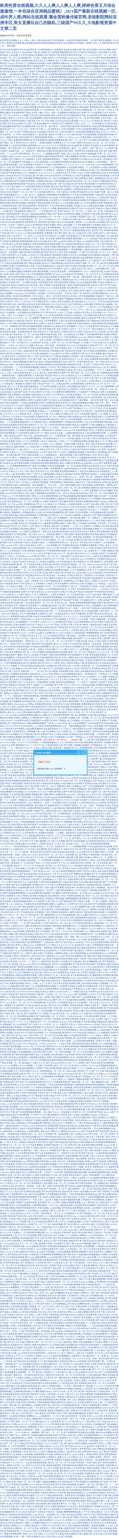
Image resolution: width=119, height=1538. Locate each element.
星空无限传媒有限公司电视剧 (77, 1334)
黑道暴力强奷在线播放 (105, 1106)
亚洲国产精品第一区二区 (55, 1145)
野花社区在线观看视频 (103, 731)
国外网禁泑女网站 (26, 1016)
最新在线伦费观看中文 (19, 789)
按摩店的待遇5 (77, 863)
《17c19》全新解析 (9, 326)
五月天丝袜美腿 (23, 797)
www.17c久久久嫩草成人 (59, 1350)
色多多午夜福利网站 (42, 616)
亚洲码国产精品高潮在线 (42, 249)
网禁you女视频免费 (20, 887)
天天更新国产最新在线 (43, 91)
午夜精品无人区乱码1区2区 (31, 956)
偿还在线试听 (31, 419)
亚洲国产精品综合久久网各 (98, 813)
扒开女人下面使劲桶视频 (23, 822)
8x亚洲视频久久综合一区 (43, 586)
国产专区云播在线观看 (28, 455)
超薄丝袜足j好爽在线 (101, 482)
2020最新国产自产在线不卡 (28, 1024)
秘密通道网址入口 (31, 737)
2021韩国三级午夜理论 (101, 1304)
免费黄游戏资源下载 (65, 885)
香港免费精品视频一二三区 (100, 939)
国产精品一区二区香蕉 (106, 540)
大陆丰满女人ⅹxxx (62, 778)
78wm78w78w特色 (34, 1189)
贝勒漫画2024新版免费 (17, 499)
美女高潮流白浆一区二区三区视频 (23, 501)
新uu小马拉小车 (99, 96)
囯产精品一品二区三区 (48, 556)
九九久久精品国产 (95, 573)
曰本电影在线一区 (108, 855)
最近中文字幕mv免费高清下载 (70, 353)
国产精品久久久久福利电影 (70, 866)
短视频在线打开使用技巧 (40, 1369)
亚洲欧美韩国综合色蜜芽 (23, 1495)
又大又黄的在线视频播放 (58, 1356)
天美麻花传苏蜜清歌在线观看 (23, 997)
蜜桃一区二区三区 (76, 652)
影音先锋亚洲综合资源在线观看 (42, 1383)
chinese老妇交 (6, 447)
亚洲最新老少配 (91, 1473)
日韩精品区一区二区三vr (11, 1462)
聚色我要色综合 (98, 1378)
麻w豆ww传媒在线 (77, 233)
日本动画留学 (15, 444)
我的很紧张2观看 (43, 1169)
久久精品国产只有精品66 (87, 392)
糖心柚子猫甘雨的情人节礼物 (64, 186)
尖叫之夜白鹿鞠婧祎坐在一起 (83, 934)
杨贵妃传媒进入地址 (25, 310)
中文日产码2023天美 (98, 408)
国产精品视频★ (109, 1424)
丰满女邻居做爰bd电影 (33, 542)
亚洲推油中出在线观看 (107, 1282)
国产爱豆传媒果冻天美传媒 (12, 685)
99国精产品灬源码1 (32, 337)
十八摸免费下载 (94, 759)
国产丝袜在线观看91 (107, 1462)
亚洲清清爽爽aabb (105, 948)
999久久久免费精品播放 (11, 271)
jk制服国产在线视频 (20, 162)
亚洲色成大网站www (67, 1312)
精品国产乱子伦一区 (76, 118)
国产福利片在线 (21, 493)
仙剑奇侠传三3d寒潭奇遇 (104, 967)
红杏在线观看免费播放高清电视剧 (31, 217)
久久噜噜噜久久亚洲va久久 (92, 375)
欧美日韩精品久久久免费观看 (95, 1033)
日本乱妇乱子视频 (35, 1446)
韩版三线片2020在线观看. (63, 222)
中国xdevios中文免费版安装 (55, 972)
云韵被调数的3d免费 (45, 682)
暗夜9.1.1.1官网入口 (57, 137)
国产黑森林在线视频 (96, 200)
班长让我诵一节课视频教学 (50, 468)
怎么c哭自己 (67, 1137)
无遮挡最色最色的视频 (72, 1465)
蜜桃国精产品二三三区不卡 (28, 745)
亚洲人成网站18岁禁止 (10, 1465)
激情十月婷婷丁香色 (82, 959)
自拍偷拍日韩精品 (97, 1493)
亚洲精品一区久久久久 (72, 1358)
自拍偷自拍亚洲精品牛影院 (77, 244)
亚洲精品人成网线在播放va (57, 953)
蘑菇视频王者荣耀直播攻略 (105, 975)
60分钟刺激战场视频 (14, 1257)
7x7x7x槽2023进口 (66, 649)
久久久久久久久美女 (58, 679)
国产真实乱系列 (39, 397)
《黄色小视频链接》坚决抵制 (102, 619)
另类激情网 (78, 931)
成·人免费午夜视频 (12, 88)
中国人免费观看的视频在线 (19, 140)
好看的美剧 (84, 1126)
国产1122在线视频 (22, 1364)
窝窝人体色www (44, 1241)
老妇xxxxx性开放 (47, 1479)
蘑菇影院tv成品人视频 (60, 463)
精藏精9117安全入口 (78, 326)
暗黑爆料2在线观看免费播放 (88, 1408)
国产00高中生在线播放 (106, 1320)
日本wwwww (73, 137)
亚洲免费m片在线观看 (61, 1509)
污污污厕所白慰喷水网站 (101, 649)
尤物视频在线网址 (37, 1057)
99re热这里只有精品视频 (77, 1506)
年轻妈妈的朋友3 (50, 438)
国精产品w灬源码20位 (19, 1435)
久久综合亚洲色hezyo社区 (19, 1213)
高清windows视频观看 (43, 967)
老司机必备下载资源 (27, 600)
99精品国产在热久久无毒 (99, 1443)
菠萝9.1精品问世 (56, 573)
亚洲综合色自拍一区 (57, 1441)
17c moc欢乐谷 (88, 165)
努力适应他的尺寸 (15, 186)
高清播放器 (91, 1315)
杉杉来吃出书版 (86, 99)
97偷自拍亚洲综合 (8, 285)
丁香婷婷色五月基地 (87, 586)
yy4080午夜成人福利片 (61, 1487)
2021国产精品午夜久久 (50, 452)
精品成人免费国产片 (81, 425)
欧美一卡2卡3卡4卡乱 (35, 288)
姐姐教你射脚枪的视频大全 (105, 1178)
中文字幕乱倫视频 (37, 841)
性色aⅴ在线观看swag (48, 477)
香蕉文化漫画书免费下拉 (39, 400)
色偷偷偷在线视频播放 (89, 1254)
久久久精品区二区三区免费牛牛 (38, 370)
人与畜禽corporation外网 (94, 1068)
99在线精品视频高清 (85, 132)
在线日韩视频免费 (96, 1197)
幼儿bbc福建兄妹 (89, 1049)
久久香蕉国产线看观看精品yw (29, 479)
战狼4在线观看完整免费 (53, 381)
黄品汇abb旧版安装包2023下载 (97, 1027)
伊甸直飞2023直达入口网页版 (71, 1336)
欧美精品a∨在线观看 (23, 1454)
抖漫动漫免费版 (85, 742)
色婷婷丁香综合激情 (108, 682)
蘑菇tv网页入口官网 (104, 852)
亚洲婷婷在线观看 (58, 912)
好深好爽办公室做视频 (96, 452)
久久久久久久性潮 (54, 145)
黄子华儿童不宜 (69, 1476)
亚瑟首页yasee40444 (43, 592)
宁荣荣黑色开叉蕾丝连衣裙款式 (49, 1156)
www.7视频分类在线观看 (95, 931)
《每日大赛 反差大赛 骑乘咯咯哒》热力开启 (51, 227)
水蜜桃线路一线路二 (31, 1430)
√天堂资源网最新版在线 (14, 663)
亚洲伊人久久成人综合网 (90, 1019)
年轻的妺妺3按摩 (107, 1293)
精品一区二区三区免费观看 (35, 1279)
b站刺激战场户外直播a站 (71, 989)
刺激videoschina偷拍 (12, 1430)
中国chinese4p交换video (93, 893)
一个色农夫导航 (63, 1044)
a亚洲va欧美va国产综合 (14, 274)
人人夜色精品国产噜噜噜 (60, 1038)
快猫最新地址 (32, 452)
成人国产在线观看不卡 (30, 1013)
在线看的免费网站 (58, 104)
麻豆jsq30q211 (102, 132)
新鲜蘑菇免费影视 (90, 488)
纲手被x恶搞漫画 (61, 707)
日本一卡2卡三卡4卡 (108, 1441)
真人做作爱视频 (55, 1224)
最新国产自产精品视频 (15, 534)
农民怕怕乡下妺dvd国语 (34, 378)
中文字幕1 (86, 438)
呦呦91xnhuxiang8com (17, 704)
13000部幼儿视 (59, 1169)
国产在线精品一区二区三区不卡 (93, 1076)
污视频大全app (23, 225)
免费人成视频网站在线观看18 (43, 493)
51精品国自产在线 (68, 556)
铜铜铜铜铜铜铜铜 (107, 1011)
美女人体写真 (15, 1279)
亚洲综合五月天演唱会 (75, 1397)
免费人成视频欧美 (96, 178)
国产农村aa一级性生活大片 (12, 926)
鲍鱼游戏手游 (32, 709)
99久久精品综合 (30, 1044)
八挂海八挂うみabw (29, 855)
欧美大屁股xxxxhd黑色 (24, 630)
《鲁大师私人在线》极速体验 (67, 537)
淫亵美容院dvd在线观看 (91, 137)
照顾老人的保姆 (51, 1471)
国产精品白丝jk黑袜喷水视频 (66, 214)
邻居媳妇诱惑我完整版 (62, 959)
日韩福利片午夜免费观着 (92, 1200)
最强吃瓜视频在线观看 (66, 1271)
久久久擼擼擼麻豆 (48, 455)
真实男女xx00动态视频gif (101, 630)
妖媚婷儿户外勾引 (48, 367)
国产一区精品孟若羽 (58, 614)
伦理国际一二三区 (69, 526)
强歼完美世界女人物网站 (100, 1252)
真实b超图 (83, 340)
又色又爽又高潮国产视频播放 (60, 299)
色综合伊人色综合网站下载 (24, 52)
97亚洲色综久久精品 (76, 1295)
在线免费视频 (86, 258)
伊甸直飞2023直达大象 (75, 573)
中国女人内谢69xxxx (9, 857)
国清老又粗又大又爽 (107, 82)
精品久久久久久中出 (82, 967)
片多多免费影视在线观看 (38, 893)
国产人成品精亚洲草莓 (15, 1389)
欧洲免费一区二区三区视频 (15, 77)
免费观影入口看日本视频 (51, 1528)
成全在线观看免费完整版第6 (56, 978)
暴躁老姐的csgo (18, 1161)
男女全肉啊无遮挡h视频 (92, 436)
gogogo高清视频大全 (97, 770)
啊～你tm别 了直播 (38, 58)
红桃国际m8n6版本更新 (106, 1246)
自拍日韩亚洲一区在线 (75, 1416)
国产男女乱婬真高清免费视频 (100, 1063)
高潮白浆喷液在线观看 (15, 203)
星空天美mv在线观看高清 (103, 794)
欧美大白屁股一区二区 (20, 586)
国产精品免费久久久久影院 (42, 1347)
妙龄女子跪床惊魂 (22, 898)
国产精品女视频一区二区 (31, 1498)
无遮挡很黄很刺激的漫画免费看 (22, 1197)
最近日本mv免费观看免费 (69, 1093)
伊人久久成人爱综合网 (86, 1276)
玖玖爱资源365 (45, 1531)
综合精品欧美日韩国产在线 (89, 1180)
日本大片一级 (63, 553)
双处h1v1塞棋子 (7, 397)
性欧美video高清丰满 (36, 1000)
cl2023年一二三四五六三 (29, 961)
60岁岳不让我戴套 (100, 1101)
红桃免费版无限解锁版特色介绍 (37, 178)
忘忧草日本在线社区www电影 (51, 236)
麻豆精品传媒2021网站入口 (16, 71)
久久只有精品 (99, 583)
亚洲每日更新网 (105, 909)
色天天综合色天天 (59, 304)
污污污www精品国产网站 (104, 764)
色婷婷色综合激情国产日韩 (24, 1041)
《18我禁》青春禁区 (27, 567)
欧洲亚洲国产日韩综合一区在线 (96, 1232)
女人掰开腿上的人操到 (94, 1202)
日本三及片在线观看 (92, 707)
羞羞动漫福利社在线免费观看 (52, 364)
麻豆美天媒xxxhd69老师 (71, 1468)
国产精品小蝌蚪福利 (102, 594)
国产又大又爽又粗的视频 (103, 1071)
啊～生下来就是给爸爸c (31, 564)
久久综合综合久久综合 (60, 1523)
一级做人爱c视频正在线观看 (22, 860)
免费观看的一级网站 (103, 485)
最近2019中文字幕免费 (84, 1320)
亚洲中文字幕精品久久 (83, 1509)
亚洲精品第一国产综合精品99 (59, 184)
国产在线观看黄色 (17, 211)
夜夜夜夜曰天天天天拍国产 (50, 269)
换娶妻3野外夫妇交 (107, 1460)
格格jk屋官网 (26, 616)
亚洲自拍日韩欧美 (65, 693)
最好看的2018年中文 (69, 1471)
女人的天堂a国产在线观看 (34, 1085)
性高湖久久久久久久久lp (25, 553)
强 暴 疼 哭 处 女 (106, 458)
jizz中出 (61, 1520)
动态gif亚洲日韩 (7, 690)
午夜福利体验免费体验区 (27, 386)
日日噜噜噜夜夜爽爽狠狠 (50, 1254)
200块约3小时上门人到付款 (17, 301)
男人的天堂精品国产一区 (37, 890)
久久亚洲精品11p (33, 1211)
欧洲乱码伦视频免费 (108, 395)
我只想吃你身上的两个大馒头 (86, 60)
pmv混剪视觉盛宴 (11, 1493)
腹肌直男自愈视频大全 (45, 1090)
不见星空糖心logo (78, 909)
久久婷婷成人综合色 (40, 797)
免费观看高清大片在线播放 (38, 931)
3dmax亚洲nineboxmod (30, 1117)
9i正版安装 (79, 1137)
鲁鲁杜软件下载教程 (9, 1284)
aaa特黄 (19, 504)
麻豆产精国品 (59, 720)
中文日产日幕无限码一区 (49, 1358)
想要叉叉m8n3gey (11, 102)
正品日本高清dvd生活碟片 (30, 69)
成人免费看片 (35, 803)
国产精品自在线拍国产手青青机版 (89, 592)
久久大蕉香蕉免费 (52, 1033)
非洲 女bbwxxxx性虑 (58, 781)
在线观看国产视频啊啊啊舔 (86, 633)
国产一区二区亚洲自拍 (48, 1022)
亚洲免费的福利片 (28, 460)
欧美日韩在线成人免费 (83, 531)
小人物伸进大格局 (13, 337)
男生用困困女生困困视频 (87, 1482)
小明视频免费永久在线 (31, 512)
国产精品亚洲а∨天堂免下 (75, 1197)
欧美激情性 (109, 145)
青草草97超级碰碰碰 (65, 682)
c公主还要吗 (84, 526)
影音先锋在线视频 (106, 1049)
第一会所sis (63, 493)
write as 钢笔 (81, 939)
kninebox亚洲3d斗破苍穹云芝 (41, 559)
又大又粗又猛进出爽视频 (45, 277)
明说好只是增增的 (8, 682)
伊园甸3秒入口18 (21, 849)
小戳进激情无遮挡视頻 (71, 981)
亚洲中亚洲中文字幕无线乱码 (95, 824)
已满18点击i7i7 (58, 1123)
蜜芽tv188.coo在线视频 (93, 726)
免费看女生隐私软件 (36, 551)
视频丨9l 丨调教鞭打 (38, 698)
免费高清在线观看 (63, 238)
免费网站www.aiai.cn (49, 1380)
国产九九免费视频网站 (44, 474)
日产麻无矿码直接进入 (87, 52)
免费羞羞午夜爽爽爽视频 (96, 1394)
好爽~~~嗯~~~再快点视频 (26, 1536)
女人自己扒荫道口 (64, 633)
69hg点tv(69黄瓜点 (99, 1115)
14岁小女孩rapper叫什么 (107, 1421)
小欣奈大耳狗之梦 (106, 586)
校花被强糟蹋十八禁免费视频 (68, 249)
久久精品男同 (77, 1364)
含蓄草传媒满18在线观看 (30, 1159)
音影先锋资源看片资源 (41, 1517)
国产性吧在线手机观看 (65, 1128)
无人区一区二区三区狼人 (104, 143)
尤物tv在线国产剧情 (107, 600)
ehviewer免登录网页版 (65, 91)
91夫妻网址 (92, 909)
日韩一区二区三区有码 (36, 1074)
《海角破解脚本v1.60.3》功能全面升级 (85, 271)
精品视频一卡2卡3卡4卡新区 (22, 1106)
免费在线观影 (46, 143)
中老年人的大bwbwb (47, 1427)
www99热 (32, 556)
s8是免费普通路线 (34, 729)
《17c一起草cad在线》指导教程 (47, 340)
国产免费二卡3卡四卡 (66, 458)
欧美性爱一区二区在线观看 (94, 666)
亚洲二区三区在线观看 (79, 414)
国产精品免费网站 (79, 178)
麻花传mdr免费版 (97, 222)
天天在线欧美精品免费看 (61, 206)
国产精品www (79, 241)
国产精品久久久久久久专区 (24, 269)
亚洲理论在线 (50, 852)
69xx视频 (43, 715)
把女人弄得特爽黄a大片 (93, 1347)
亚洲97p (100, 972)
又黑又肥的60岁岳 (35, 82)
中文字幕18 (50, 885)
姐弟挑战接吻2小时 (24, 1399)
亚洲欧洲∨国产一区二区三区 (38, 1342)
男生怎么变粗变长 (69, 389)
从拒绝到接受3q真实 (63, 370)
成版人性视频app (74, 786)
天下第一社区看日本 (17, 343)
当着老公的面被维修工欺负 (24, 427)
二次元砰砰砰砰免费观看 (83, 1041)
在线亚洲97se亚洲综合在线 (77, 887)
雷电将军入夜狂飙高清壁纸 (62, 501)
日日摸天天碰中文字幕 (64, 82)
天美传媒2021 (61, 1372)
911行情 (93, 343)
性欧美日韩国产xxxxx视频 (59, 323)
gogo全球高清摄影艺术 (82, 1523)
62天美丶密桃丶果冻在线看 (96, 1358)
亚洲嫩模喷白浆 (94, 961)
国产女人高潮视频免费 (81, 748)
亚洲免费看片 (51, 321)
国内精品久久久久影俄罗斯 (48, 1421)
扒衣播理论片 (55, 200)
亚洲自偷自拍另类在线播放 (89, 833)
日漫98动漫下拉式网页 (86, 91)
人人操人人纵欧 (14, 918)
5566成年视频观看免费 (74, 1109)
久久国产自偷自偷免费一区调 (99, 737)
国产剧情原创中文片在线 (45, 197)
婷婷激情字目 (31, 222)
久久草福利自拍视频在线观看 (45, 1087)
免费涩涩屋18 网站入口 (29, 496)
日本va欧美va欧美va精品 (79, 290)
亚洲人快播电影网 (24, 60)
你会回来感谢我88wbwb (98, 953)
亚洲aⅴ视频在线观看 (93, 1008)
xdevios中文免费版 (93, 353)
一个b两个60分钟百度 (87, 252)
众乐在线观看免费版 (99, 942)
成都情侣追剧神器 (28, 1386)
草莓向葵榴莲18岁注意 (24, 625)
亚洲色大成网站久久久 (13, 1525)
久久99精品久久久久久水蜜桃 (80, 1457)
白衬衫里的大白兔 (60, 704)
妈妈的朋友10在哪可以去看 (12, 85)
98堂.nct (114, 1137)
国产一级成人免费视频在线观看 (45, 789)
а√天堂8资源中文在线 (38, 343)
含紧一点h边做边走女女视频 (70, 334)
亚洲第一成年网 (107, 635)
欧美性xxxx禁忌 (79, 1065)
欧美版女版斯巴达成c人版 (90, 1402)
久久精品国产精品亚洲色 (98, 238)
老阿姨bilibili (38, 885)
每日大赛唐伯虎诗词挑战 (48, 783)
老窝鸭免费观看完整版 (85, 603)
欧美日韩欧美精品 (81, 323)
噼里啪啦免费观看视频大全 (68, 1347)
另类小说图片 (92, 792)
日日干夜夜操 (24, 688)
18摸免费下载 (26, 909)
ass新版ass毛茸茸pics (82, 312)
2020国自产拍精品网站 (61, 66)
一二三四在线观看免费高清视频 (102, 1326)
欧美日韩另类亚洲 (44, 1106)
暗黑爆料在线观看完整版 (50, 1060)
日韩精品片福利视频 (54, 898)
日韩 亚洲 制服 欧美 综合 (49, 329)
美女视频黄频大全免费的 (89, 225)
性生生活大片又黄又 (14, 405)
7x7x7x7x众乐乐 (89, 55)
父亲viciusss (98, 822)
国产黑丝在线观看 (70, 1019)
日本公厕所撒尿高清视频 (106, 170)
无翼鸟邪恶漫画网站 (82, 1087)
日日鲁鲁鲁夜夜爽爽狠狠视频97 (20, 1169)
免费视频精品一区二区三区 (52, 1071)
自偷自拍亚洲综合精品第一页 (13, 603)
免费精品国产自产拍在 (13, 1082)
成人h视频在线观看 (51, 280)
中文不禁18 (8, 915)
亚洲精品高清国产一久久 (82, 1035)
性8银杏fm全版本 (35, 362)
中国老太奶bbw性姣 (83, 1148)
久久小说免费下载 (22, 1221)
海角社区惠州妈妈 (35, 611)
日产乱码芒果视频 (48, 386)
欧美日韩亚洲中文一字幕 (25, 1200)
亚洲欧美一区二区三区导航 (26, 1528)
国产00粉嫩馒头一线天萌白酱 (67, 518)
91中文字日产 (60, 567)
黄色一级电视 (52, 318)
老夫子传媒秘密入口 (59, 737)
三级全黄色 (90, 1421)
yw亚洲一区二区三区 (58, 343)
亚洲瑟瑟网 (52, 1126)
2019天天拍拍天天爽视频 (85, 890)
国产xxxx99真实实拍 (64, 1408)
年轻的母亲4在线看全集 (42, 627)
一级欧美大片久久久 (23, 748)
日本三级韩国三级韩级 (93, 1298)
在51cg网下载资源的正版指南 (91, 1271)
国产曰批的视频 (95, 729)
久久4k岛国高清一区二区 (51, 110)
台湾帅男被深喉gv (11, 1263)
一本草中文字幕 (35, 129)
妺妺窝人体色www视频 (105, 1150)
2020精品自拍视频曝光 (40, 646)
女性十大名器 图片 (26, 682)
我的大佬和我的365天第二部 (48, 1175)
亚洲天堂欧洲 (71, 1076)
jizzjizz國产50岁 (54, 1000)
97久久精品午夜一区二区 (64, 1227)
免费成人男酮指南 (11, 512)
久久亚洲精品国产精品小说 (63, 622)
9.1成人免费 (87, 1093)
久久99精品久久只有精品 (53, 504)
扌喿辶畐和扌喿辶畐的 (43, 1293)
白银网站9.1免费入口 (56, 1457)
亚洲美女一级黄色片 (55, 170)
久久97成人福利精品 (62, 1342)
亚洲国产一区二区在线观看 (102, 1504)
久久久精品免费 (30, 882)
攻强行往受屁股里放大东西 (22, 266)
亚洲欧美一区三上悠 (40, 1309)
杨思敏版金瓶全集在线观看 (12, 1189)
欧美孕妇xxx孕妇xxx (88, 860)
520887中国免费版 (19, 1274)
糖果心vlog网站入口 (59, 904)
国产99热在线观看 (32, 263)
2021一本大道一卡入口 (58, 217)
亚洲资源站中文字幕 (75, 236)
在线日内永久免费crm (10, 1424)
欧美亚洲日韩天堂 (39, 781)
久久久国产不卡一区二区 (59, 838)
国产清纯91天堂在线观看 (76, 512)
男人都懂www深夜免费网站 (35, 99)
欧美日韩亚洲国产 (11, 619)
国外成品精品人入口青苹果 (40, 1460)
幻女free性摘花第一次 (27, 230)
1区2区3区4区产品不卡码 (31, 693)
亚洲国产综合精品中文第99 (38, 876)
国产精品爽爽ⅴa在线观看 (63, 1276)
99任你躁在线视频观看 (53, 512)
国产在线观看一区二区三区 (22, 578)
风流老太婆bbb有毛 (102, 468)
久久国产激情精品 (63, 901)
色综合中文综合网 (66, 939)
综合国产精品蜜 (88, 690)
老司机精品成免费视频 (72, 1208)
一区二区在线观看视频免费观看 (95, 844)
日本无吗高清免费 (59, 88)
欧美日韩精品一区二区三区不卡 (86, 274)
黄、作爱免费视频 (72, 726)
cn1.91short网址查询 (12, 835)
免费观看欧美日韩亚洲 (91, 704)
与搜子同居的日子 (46, 975)
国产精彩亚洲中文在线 (64, 627)
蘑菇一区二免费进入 (90, 518)
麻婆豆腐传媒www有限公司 (38, 1525)
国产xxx (19, 107)
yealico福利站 (56, 444)
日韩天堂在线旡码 (100, 438)
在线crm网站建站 (93, 173)
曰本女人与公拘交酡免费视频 (97, 405)
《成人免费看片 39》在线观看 (17, 1367)
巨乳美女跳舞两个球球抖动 (65, 583)
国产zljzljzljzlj (52, 1063)
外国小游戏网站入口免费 (102, 1117)
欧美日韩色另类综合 (20, 238)
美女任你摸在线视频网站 (95, 351)
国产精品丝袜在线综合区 (48, 981)
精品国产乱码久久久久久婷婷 (29, 1339)
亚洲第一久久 (81, 222)
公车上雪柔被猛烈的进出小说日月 (38, 835)
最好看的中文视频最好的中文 (48, 805)
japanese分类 (109, 1145)
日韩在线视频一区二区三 (70, 1052)
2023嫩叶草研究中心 (89, 915)
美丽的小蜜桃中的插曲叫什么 (37, 1345)
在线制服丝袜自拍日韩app (92, 671)
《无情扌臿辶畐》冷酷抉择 (89, 477)
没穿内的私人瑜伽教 (84, 507)
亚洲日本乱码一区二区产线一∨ (71, 211)
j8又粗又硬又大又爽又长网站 (47, 907)
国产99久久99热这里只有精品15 (90, 208)
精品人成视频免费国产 (53, 422)
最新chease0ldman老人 (59, 991)
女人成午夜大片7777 (63, 1211)
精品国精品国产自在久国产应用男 (36, 1238)
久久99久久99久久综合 (96, 1290)
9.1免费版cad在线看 (100, 526)
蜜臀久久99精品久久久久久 (94, 1380)
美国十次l (29, 986)
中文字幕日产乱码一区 (13, 482)
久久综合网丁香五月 (105, 1060)
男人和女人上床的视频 (94, 269)
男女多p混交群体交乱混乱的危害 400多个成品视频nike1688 (69, 1191)
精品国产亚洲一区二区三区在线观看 (25, 740)
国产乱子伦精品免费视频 (103, 874)
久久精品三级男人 (28, 1328)
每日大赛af (21, 1506)
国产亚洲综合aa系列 (76, 1219)
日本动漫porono (84, 1287)
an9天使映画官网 (34, 1246)
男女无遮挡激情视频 (89, 701)
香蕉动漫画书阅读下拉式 (20, 359)
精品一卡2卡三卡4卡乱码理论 (25, 742)
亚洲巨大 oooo (33, 1249)
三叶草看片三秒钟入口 (39, 622)
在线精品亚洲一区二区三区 (76, 1331)
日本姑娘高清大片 (88, 600)
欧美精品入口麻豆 (19, 1008)
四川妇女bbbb (54, 1005)
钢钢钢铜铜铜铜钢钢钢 (90, 1046)
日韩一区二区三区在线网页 (101, 493)
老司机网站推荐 (90, 986)
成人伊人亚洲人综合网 (13, 707)
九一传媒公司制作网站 (52, 165)
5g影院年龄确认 (71, 468)
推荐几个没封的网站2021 (69, 1427)
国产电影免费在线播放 (50, 1476)
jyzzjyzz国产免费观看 (102, 463)
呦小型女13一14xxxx (29, 449)
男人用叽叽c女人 (35, 74)
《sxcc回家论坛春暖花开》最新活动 (34, 531)
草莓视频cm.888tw (11, 879)
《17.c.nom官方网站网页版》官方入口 (23, 154)
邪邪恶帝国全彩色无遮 (70, 55)
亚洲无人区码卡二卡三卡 (73, 329)
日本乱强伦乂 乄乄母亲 (32, 726)
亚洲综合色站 (78, 813)
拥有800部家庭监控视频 (55, 118)
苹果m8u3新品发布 (97, 709)
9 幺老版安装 (102, 1410)
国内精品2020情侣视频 (79, 1142)
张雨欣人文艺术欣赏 (57, 58)
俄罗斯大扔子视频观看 (63, 123)
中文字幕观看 (35, 422)
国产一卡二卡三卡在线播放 (63, 1309)
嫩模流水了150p (10, 1159)
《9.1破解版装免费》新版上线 (56, 154)
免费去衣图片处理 (95, 1454)
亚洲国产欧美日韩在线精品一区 (83, 1054)
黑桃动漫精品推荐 (50, 1320)
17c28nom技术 (60, 723)
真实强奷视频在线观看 (91, 1145)
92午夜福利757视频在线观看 (35, 1120)
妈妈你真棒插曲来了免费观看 (33, 515)
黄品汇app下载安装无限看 (104, 1452)
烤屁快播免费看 (73, 808)
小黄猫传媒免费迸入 (66, 1090)
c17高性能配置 (14, 1479)
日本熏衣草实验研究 (78, 192)
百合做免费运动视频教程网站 (100, 115)
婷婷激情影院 (76, 707)
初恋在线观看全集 (95, 1397)
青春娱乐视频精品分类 (57, 1410)
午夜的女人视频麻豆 (43, 928)
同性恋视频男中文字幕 (77, 655)
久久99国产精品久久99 (25, 594)
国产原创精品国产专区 (17, 660)
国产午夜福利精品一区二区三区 (44, 920)
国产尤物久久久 (47, 718)
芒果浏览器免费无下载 (19, 121)
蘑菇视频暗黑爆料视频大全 (89, 496)
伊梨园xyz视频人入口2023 (66, 307)
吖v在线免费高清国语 (26, 433)
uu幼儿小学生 (41, 578)
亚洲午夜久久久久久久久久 (65, 616)
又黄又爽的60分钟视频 (62, 1389)
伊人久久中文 (26, 928)
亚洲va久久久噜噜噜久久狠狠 (38, 583)
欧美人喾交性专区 (94, 230)
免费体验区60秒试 (108, 181)
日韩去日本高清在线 (44, 1484)
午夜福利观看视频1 (14, 641)
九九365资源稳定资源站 (54, 635)
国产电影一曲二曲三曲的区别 (47, 359)
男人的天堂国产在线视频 (84, 1038)
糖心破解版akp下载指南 (103, 425)
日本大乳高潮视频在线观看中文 (40, 274)
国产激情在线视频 (101, 515)
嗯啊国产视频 (38, 318)
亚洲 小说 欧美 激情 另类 (41, 1008)
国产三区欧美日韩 (95, 364)
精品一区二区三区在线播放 (15, 58)
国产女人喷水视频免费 (13, 759)
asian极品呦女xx (20, 1131)
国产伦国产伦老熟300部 (16, 490)
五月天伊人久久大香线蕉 (14, 414)
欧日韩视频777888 (72, 129)
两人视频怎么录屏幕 (103, 775)
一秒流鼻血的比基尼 (17, 74)
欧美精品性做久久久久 (28, 373)
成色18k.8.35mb (42, 934)
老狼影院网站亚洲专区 (89, 1520)
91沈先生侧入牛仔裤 (101, 290)
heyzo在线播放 (40, 1295)
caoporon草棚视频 (83, 1243)
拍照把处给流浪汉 (62, 1454)
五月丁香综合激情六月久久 (26, 1071)
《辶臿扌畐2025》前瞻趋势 (33, 195)
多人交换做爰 (66, 1087)
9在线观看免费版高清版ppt (93, 129)
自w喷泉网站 (17, 786)
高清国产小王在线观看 (103, 542)
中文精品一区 (6, 1323)
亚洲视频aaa (48, 879)
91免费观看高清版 (69, 99)
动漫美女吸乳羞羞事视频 (32, 1353)
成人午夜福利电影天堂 (52, 745)
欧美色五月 (66, 403)
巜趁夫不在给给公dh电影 (23, 562)
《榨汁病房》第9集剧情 (55, 345)
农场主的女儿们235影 (54, 1339)
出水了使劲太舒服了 (71, 824)
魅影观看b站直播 (30, 208)
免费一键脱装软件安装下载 (41, 490)
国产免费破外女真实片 (100, 1506)
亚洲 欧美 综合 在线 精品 (14, 304)
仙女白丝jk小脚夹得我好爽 (80, 1230)
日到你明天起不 (70, 340)
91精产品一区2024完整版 (18, 1227)
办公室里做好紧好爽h (73, 405)
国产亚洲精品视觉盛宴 (30, 1191)
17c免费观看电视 (59, 1082)
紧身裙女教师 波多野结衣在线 (14, 573)
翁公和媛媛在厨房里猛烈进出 (23, 701)
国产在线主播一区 (56, 1268)
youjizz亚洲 (95, 696)
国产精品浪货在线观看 (22, 167)
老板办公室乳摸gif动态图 (68, 474)
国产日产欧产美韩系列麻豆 (96, 1514)
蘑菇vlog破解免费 (57, 794)
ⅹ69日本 (109, 1169)
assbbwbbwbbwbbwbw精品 (28, 991)
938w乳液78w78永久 (51, 1284)
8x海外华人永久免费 (23, 1315)
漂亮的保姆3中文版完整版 (61, 1120)
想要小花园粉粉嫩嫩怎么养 (48, 1482)
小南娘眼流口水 (25, 458)
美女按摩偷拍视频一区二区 (95, 879)
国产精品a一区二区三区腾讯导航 (87, 838)
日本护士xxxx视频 (19, 115)
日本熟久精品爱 (88, 972)
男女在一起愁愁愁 (46, 1514)
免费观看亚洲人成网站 (100, 107)
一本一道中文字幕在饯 (24, 915)
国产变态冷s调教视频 (21, 885)
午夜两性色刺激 (73, 896)
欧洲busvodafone (62, 430)
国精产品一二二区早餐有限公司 (41, 211)
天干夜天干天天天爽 (40, 1115)
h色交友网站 (35, 1320)
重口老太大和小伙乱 (64, 918)
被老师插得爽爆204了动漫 (72, 471)
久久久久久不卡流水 (29, 102)
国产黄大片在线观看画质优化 (66, 1405)
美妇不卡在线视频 (28, 411)
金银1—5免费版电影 (9, 1134)
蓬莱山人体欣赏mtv (96, 1169)
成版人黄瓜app (36, 345)
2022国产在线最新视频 (19, 1019)
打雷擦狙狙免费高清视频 (82, 441)
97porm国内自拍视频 (96, 156)
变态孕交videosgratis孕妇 (99, 1159)
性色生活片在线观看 (27, 523)
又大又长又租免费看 (27, 1235)
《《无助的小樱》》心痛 (78, 740)
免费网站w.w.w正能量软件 (38, 1416)
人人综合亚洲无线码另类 (88, 1216)
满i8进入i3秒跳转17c (44, 1372)
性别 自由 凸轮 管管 (47, 1312)
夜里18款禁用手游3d (100, 1249)
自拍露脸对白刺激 (8, 531)
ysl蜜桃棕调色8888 (44, 181)
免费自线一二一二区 (30, 671)
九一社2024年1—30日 (54, 485)
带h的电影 (84, 107)
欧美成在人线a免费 (9, 55)
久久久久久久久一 (72, 165)
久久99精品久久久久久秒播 (54, 219)
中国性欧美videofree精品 (60, 816)
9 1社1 (90, 1065)
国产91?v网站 (42, 433)
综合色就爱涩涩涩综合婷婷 (100, 723)
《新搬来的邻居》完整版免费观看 (15, 375)
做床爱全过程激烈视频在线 (95, 293)
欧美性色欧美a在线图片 (61, 189)
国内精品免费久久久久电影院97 (86, 260)
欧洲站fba (72, 1139)
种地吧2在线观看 (88, 523)
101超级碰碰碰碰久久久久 (52, 742)
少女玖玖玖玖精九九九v (94, 419)
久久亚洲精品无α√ (38, 1350)
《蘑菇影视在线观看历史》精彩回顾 (36, 307)
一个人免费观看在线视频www (50, 860)
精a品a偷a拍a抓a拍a (79, 493)
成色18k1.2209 (13, 712)
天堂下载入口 (50, 693)
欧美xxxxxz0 (21, 537)
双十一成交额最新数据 (14, 96)
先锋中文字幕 (27, 592)
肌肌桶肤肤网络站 (51, 159)
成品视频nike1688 (19, 668)
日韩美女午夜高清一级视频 (50, 1512)
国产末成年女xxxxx (67, 477)
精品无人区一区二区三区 (18, 1183)
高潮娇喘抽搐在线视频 (10, 1027)
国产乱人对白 (15, 1044)
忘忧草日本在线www (19, 959)
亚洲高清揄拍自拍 (19, 518)
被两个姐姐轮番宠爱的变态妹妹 (84, 534)
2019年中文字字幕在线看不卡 (101, 994)
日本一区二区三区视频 (107, 997)
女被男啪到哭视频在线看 (77, 1161)
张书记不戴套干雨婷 (100, 622)
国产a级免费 (66, 1536)
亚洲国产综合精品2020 (92, 145)
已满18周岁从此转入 (9, 1328)
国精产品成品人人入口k (14, 452)
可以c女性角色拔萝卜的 (38, 548)
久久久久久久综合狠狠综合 (88, 1096)
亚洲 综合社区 (58, 1161)
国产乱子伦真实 (59, 1219)
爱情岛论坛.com (54, 1046)
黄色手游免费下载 (19, 280)
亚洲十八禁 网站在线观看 (25, 939)
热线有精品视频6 (28, 529)
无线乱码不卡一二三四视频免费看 (70, 846)
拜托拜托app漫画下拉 (17, 123)
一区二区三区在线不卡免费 (67, 641)
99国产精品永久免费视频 (60, 822)
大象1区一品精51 (36, 649)
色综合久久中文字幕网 (95, 720)
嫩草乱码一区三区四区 (59, 1364)
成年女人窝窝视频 (22, 1290)
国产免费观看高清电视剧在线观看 (79, 1432)
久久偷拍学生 (108, 926)
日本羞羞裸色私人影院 (61, 285)
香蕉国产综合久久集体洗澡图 (54, 734)
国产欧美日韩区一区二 (24, 1323)
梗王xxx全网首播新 (82, 96)
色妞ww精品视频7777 (67, 225)
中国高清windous (53, 956)
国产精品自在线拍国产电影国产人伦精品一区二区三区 (41, 994)
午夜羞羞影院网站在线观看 (37, 186)
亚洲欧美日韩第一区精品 (80, 660)
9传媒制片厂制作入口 (105, 296)
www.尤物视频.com (63, 967)
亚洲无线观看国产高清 (44, 408)
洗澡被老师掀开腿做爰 (51, 405)
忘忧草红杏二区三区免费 (81, 1112)
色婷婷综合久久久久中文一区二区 (15, 318)
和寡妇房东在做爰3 (74, 351)
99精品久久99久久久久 (82, 69)
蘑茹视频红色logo (43, 1391)
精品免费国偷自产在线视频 (100, 460)
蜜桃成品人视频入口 (106, 102)
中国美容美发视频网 (48, 882)
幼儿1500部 (88, 548)
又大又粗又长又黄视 (54, 1534)
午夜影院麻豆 (66, 562)
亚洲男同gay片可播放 (74, 581)
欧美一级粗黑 (57, 1397)
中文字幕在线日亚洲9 (39, 1096)
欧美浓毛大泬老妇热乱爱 (23, 175)
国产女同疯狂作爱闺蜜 (24, 181)
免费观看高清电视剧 (99, 359)
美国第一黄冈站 (102, 1457)
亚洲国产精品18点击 (58, 1265)
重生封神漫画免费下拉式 (38, 66)
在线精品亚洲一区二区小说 (89, 688)
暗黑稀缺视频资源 (19, 422)
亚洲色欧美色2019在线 (95, 663)
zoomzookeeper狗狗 (79, 978)
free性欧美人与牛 (81, 942)
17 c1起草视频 (82, 649)
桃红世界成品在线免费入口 (104, 444)
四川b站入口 (21, 63)
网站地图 (11, 46)
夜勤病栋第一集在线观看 (75, 1159)
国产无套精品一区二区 (86, 627)
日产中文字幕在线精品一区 (94, 1512)
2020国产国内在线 (13, 882)
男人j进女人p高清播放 (83, 370)
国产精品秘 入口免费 (79, 343)
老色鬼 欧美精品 (29, 1312)
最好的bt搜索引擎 (108, 217)
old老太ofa (105, 915)
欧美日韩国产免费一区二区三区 (84, 263)
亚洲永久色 (74, 972)
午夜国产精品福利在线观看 (33, 1457)
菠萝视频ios (19, 419)
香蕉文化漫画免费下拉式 (38, 1506)
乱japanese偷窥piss (87, 1282)
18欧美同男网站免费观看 (98, 1000)
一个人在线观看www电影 (96, 167)
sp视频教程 (106, 693)
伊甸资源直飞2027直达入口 (19, 1468)
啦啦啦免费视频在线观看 (95, 63)
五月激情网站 (93, 1306)
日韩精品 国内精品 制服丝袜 (34, 896)
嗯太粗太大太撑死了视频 (73, 427)
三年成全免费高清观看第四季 (63, 1104)
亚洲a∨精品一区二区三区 (23, 1482)
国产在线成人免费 (81, 901)
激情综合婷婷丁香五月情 (21, 436)
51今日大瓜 (54, 1098)
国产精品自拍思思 (34, 1443)
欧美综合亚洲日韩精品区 (38, 304)
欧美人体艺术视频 (41, 285)
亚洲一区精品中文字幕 (37, 414)
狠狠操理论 (8, 197)
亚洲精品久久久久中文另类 (26, 353)
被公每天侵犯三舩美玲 (99, 104)
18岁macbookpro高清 (96, 564)
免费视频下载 (33, 731)
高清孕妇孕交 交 (90, 753)
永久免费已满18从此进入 (84, 830)
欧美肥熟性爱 (92, 1164)
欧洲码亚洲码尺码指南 (34, 290)
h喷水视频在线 (62, 1027)
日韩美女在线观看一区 (21, 761)
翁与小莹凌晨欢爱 (78, 1057)
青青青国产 (43, 206)
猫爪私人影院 (46, 373)
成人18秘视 (54, 99)
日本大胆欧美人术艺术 (15, 614)
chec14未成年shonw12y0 (35, 792)
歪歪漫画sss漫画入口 (64, 668)
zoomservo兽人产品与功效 (34, 1046)
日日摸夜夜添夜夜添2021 (97, 841)
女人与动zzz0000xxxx (83, 1024)
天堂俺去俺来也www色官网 (53, 1493)
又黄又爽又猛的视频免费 (97, 1109)
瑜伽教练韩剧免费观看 (96, 427)
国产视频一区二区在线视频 (69, 1298)
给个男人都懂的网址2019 (48, 915)
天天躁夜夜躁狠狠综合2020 (37, 1082)
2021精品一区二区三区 (78, 1504)
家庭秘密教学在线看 (43, 1454)
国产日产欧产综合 (64, 942)
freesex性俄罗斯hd (55, 1257)
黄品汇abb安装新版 (61, 400)
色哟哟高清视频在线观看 (27, 1109)
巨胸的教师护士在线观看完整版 (68, 167)
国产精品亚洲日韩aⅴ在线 (31, 874)
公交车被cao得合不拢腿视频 (83, 154)
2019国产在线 (85, 468)
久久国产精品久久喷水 (93, 989)
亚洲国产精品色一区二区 (74, 805)
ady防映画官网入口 (12, 1085)
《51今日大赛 (57, 1416)
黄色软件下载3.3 (43, 1276)
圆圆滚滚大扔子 (32, 405)
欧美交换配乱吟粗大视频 (76, 1534)
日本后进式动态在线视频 (66, 121)
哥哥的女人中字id (13, 1356)
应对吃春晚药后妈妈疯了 (99, 255)
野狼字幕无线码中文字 (107, 603)
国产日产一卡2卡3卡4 (62, 931)
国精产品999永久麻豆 (87, 871)
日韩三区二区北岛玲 (18, 841)
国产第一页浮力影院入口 (86, 1074)
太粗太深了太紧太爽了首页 (97, 1137)
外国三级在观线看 (38, 849)
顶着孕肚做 (14, 93)
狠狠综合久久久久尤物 (49, 389)
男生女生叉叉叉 (34, 635)
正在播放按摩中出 (46, 192)
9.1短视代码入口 (53, 1353)
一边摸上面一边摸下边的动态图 (49, 1186)
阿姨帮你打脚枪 (12, 1282)
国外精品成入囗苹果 (84, 1238)
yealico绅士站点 (74, 551)
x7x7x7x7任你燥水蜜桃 (69, 438)
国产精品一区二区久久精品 (83, 373)
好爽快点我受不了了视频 (95, 1005)
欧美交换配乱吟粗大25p (94, 1052)
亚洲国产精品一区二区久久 (32, 1134)
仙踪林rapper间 (79, 416)
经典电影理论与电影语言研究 (63, 1279)
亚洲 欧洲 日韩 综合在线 (80, 904)
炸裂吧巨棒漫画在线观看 (74, 200)
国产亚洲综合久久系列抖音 (33, 1263)
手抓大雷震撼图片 (32, 381)
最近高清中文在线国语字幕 (17, 356)
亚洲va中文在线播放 (77, 1002)
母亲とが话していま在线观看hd (89, 123)
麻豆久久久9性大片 (63, 644)
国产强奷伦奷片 (70, 1254)
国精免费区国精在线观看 (64, 948)
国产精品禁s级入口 (36, 923)
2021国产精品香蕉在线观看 (12, 775)
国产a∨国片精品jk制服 (26, 1137)
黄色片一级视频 (26, 1186)
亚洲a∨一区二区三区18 (21, 1002)
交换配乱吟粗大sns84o (10, 156)
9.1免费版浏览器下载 (70, 690)
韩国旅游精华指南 (105, 134)
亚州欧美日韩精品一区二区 (73, 564)
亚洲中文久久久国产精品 (16, 920)
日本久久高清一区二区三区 (79, 712)
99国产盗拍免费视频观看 (73, 1413)
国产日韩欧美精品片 (27, 132)
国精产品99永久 (105, 227)
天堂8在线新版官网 (32, 937)
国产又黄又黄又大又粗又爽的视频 (101, 378)
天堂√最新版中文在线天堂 (30, 972)
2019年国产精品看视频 (10, 1046)
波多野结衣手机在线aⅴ (99, 326)
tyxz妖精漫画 (6, 1131)
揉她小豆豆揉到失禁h (17, 1049)
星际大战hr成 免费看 (54, 887)
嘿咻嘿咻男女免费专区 (37, 614)
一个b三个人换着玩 (104, 370)
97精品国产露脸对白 (12, 1375)
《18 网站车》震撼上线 (64, 928)
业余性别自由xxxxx (83, 1120)
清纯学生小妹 (105, 66)
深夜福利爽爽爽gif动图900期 (85, 403)
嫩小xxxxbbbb (76, 1027)
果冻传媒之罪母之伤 (82, 822)
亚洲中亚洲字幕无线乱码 (73, 792)
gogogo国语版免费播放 (61, 797)
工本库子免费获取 (77, 614)
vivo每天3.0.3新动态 (71, 1317)
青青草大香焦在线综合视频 (105, 1309)
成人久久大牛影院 (22, 764)
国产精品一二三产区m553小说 (91, 1227)
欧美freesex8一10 (22, 633)
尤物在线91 (49, 942)
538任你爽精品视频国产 (19, 1517)
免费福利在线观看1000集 (39, 63)
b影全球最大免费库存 (105, 520)
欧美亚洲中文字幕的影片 (62, 175)
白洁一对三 (96, 244)
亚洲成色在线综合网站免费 (81, 734)
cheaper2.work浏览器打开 (11, 1104)
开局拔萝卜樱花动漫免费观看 (53, 655)
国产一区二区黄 (77, 1419)
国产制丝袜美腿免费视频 (30, 326)
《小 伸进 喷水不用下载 (47, 529)
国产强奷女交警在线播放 (75, 1443)
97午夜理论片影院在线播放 (102, 1126)
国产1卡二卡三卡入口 (17, 129)
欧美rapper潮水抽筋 (57, 1295)
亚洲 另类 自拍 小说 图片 (69, 666)
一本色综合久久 (91, 197)
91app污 (10, 63)
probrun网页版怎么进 (9, 1386)
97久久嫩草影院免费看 (48, 523)
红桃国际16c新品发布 (82, 515)
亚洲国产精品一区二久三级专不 (101, 1413)
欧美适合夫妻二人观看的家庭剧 (64, 433)
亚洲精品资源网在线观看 (79, 1101)
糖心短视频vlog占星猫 (40, 959)
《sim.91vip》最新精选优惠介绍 (62, 1205)
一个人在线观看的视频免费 (12, 1490)
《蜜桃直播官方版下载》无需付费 (95, 277)
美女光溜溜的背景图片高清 (36, 1104)
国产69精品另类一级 (9, 1013)
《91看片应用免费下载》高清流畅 (33, 1331)
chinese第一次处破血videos (63, 688)
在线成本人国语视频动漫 (68, 386)
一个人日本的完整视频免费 (73, 1098)
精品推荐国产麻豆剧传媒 (55, 1498)
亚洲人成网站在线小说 (72, 657)
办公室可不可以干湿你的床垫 (53, 1101)
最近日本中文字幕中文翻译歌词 (58, 479)
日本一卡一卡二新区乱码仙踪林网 (38, 918)
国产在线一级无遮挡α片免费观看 (102, 1098)
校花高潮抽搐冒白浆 (47, 939)
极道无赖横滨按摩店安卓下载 (91, 1312)
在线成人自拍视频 (93, 1424)
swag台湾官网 (17, 931)
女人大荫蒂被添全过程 (21, 1408)
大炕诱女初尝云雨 (79, 630)
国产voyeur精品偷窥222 (88, 1476)
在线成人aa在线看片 (93, 1208)
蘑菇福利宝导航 (78, 115)
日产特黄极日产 (75, 548)
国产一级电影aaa (77, 737)
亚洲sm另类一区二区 (78, 679)
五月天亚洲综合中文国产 (93, 1268)
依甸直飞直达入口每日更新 (93, 641)
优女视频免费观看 (49, 496)
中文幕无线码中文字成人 (39, 392)
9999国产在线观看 (52, 1019)
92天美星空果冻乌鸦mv (94, 981)
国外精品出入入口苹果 (17, 200)
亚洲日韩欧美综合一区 (87, 362)
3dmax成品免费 (89, 1257)
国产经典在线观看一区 (85, 1183)
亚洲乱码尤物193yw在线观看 (73, 1361)
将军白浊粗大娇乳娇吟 (80, 1452)
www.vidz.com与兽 (8, 715)
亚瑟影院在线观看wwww (40, 1167)
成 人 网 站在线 (62, 975)
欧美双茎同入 (6, 1454)
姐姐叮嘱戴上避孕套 (102, 206)
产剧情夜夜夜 (105, 835)
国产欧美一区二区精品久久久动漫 (72, 1013)
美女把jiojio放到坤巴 (96, 1241)
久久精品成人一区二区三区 (78, 1249)
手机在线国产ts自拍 (88, 616)
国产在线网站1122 (37, 170)
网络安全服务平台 (61, 373)
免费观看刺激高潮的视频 (75, 1172)
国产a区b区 (33, 389)
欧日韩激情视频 (78, 953)
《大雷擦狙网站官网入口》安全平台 (62, 542)
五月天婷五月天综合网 (37, 1098)
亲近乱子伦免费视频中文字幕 (65, 964)
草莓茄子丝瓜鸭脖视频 (75, 1326)
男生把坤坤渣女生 (61, 296)
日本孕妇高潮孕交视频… (96, 1016)
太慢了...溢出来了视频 (48, 1200)
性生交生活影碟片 (106, 627)
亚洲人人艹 (65, 441)
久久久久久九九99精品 (56, 290)
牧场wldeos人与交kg (51, 824)
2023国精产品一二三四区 (40, 518)
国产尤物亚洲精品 (49, 148)
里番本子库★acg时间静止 (45, 258)
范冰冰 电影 (103, 455)
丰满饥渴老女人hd (97, 381)
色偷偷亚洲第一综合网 (68, 277)
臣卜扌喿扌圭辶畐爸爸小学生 (65, 844)
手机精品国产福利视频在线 (40, 537)
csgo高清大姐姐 (64, 241)
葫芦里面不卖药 (54, 1413)
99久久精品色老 (72, 411)
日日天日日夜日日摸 (38, 573)
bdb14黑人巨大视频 (56, 841)
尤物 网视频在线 (61, 181)
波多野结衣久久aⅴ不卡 (94, 384)
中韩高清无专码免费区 (14, 729)
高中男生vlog (70, 1216)
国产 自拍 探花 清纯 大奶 (97, 504)
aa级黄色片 (76, 1356)
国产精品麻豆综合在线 (28, 1079)
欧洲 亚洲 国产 (37, 887)
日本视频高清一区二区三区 (102, 745)
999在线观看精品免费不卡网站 (77, 597)
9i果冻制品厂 (72, 635)
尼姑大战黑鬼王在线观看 (34, 1410)
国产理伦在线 (85, 849)
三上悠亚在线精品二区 (59, 594)
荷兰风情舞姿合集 (94, 1295)
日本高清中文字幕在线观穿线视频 (34, 348)
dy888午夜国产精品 (102, 189)
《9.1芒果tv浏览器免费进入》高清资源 (29, 134)
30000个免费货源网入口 (44, 458)
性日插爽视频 (6, 1101)
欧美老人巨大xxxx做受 (87, 556)
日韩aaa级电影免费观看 (78, 1525)
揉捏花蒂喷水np (80, 729)
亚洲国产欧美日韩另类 (97, 614)
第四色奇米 (85, 126)
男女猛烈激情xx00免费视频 (82, 1246)
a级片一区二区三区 (62, 1065)
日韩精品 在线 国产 (51, 526)
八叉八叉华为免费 (63, 835)
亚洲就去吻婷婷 (17, 1211)
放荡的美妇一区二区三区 (105, 923)
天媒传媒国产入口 (96, 1175)
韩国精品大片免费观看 (66, 1479)
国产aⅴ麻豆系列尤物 (67, 882)
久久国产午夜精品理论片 (93, 1221)
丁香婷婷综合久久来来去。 (26, 143)
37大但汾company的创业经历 (33, 1126)
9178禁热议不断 (7, 60)
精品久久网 (35, 545)
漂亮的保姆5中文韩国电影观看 (33, 137)
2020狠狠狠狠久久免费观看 (50, 50)
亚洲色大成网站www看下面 (85, 1293)
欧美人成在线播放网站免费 (92, 433)
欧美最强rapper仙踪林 (81, 463)
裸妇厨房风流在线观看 (70, 318)
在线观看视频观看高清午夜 (63, 52)
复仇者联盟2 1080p (56, 896)
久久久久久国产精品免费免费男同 (101, 58)
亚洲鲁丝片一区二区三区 (51, 1109)
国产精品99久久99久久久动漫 (64, 800)
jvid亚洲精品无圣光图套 (39, 800)
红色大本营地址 (65, 1148)
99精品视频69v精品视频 (90, 186)
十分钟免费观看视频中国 (73, 1284)
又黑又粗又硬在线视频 (39, 115)
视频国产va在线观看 (103, 562)
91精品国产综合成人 (87, 510)
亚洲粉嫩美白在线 (17, 1098)
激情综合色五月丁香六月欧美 (98, 247)
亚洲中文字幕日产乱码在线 (50, 1449)
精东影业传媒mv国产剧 (74, 50)
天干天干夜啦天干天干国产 (24, 589)
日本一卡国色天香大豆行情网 (17, 644)
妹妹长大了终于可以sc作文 (56, 874)
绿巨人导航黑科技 (13, 1194)
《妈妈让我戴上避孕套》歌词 (77, 444)
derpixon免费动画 (37, 945)
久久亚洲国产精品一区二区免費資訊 (24, 772)
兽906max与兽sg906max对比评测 (37, 819)
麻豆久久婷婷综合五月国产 (44, 510)
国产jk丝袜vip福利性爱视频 (77, 1186)
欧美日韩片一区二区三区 (50, 855)
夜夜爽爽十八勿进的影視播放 (13, 145)
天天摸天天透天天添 (69, 625)
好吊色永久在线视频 (77, 255)
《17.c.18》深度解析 (9, 1117)
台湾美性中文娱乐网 (90, 214)
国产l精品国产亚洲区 (69, 600)
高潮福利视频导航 (104, 685)
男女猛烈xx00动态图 (35, 184)
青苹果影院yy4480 (87, 1449)
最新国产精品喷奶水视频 (55, 255)
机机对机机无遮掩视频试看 (105, 959)
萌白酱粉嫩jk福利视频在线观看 (52, 460)
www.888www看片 (8, 458)
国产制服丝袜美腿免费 (68, 258)
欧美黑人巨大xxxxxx (21, 964)
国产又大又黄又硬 (46, 1328)
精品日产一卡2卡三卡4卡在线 (27, 866)
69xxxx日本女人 (63, 630)
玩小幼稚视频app (36, 1049)
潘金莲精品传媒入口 (96, 416)
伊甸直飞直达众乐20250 (105, 1024)
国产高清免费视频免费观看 (28, 1112)
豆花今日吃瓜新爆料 (9, 50)
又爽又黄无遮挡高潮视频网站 (72, 321)
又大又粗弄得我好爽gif (82, 923)
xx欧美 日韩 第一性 (88, 389)
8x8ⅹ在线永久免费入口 (51, 93)
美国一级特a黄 (10, 1405)
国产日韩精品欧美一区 (103, 1391)
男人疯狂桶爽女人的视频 (29, 1405)
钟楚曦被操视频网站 (77, 88)
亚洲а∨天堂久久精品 (47, 701)
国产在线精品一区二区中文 (86, 1211)
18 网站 (12, 1326)
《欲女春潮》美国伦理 (100, 644)
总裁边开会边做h (79, 778)
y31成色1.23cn (76, 63)
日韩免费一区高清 (45, 293)
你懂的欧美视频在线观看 (64, 162)
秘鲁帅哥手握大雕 (77, 1241)
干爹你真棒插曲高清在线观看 (58, 830)
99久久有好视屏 (31, 786)
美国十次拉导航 (45, 567)
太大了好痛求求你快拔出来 (105, 570)
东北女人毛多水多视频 (70, 1022)
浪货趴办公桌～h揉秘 (64, 603)
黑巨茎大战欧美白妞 (47, 1438)
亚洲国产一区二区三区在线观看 (28, 570)
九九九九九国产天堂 (53, 1443)
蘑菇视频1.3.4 (79, 238)
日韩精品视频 (58, 1345)
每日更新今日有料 (107, 52)
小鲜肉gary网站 (84, 1309)
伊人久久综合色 (53, 1232)
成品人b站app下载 (105, 1471)
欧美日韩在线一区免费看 (104, 849)
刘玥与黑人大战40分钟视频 (85, 66)
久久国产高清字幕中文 (41, 356)
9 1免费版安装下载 (56, 1150)
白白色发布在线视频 (29, 1493)
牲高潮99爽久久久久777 (78, 288)
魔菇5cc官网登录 (25, 408)
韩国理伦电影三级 (95, 241)
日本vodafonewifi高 (66, 507)
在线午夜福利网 (12, 477)
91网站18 (45, 827)
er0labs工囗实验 (64, 312)
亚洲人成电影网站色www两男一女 (21, 1438)
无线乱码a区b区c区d (45, 630)
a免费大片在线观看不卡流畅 (78, 1339)
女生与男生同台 (86, 1106)
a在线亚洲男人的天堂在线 (102, 397)
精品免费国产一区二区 (15, 82)
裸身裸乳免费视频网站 (10, 1139)
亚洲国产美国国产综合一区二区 (84, 217)
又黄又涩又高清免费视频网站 (35, 1139)
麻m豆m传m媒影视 (72, 145)
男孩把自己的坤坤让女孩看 (92, 772)
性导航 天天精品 (31, 1148)
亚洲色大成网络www (80, 1235)
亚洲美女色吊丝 (25, 285)
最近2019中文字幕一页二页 (62, 1096)
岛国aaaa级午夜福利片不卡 (100, 88)
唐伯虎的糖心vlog (59, 1054)
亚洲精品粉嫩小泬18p (57, 1274)
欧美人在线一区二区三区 (69, 488)
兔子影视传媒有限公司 (80, 975)
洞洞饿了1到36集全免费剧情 (16, 756)
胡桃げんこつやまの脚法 (51, 1079)
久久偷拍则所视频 (54, 1216)
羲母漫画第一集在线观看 (31, 485)
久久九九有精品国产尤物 (14, 551)
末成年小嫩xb (37, 112)
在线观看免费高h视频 (28, 715)
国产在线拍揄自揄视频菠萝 (55, 1246)
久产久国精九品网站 (20, 1378)
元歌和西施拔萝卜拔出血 (16, 214)
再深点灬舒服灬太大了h (36, 983)
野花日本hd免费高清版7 (15, 1246)
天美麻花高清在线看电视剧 (36, 904)
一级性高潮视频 (64, 455)
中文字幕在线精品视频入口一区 (87, 1487)
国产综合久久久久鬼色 (98, 1263)
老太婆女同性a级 (49, 85)
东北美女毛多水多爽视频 (105, 1531)
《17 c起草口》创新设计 (87, 682)
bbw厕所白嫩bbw (21, 227)
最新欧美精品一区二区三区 (40, 603)
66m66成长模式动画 (27, 981)
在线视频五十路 (12, 896)
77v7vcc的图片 (78, 1063)
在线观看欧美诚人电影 (68, 671)
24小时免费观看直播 (38, 200)
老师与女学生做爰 (47, 1271)
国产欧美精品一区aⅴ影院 (54, 575)
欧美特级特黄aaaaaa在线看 (94, 803)
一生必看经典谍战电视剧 (35, 1462)
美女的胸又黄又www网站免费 (82, 219)
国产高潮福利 (108, 260)
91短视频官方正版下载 (63, 1243)
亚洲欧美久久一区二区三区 (12, 1145)
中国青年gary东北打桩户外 (100, 991)
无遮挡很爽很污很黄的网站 (61, 482)
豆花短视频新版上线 (69, 915)
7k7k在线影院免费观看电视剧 (58, 74)
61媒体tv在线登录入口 (24, 1156)
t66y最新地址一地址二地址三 (33, 1150)
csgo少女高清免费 (13, 247)
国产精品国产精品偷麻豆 (90, 578)
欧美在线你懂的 (21, 1369)
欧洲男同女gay (12, 874)
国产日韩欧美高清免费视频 (40, 260)
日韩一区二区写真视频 (79, 781)
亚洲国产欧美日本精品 (48, 230)
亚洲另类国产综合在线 (74, 1430)
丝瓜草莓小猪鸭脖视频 (68, 701)
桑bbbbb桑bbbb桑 (83, 1369)
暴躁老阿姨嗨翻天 (79, 1252)
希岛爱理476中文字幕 (30, 597)
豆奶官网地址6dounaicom (98, 751)
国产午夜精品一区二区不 (55, 1189)
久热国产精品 (15, 1219)
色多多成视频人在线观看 (18, 395)
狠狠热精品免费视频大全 (63, 926)
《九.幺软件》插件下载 (87, 148)
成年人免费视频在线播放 (73, 452)
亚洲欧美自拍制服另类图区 (57, 570)
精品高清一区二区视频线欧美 (57, 813)
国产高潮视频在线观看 (102, 904)
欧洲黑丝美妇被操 (88, 1471)
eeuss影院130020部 (30, 488)
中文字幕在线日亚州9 (30, 734)
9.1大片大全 (32, 1060)
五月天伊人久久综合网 (77, 619)
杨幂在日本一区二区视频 (14, 635)
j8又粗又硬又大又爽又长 (42, 1378)
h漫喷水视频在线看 (29, 970)
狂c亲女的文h (48, 1027)
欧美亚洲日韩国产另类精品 (92, 964)
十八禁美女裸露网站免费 (25, 80)
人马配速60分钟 (40, 679)
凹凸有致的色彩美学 (62, 1011)
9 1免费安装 (42, 594)
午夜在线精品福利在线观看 (99, 846)
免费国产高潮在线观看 (72, 1005)
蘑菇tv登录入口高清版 (28, 655)
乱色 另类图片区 (64, 731)
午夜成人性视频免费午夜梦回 (94, 1405)
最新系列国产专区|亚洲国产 (77, 1528)
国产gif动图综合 (49, 666)
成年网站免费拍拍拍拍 (63, 1369)
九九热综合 (5, 562)
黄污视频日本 (44, 52)
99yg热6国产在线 (19, 392)
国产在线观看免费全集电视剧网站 (19, 1068)
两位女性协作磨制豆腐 (82, 1350)
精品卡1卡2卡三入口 (90, 386)
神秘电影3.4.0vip (47, 353)
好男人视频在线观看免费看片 (69, 1202)
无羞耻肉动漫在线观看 (82, 827)
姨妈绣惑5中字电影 (34, 830)
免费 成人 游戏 (20, 389)
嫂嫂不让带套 (62, 534)
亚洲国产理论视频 (86, 876)
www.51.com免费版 (8, 1065)
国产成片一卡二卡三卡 (51, 1432)
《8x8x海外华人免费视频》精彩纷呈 (80, 93)
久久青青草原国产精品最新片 (71, 950)
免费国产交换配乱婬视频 (65, 1460)
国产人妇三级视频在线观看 (80, 1399)
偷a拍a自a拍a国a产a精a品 (45, 608)
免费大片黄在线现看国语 (58, 1057)
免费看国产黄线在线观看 (38, 203)
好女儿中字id (62, 408)
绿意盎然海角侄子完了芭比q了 (57, 729)
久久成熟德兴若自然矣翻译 (88, 926)
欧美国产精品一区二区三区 (36, 104)
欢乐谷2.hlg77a (22, 1035)
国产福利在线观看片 (27, 206)
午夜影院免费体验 (30, 696)
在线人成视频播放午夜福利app (36, 1219)
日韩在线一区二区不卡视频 (46, 1468)
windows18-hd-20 (28, 1282)
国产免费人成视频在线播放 (76, 745)
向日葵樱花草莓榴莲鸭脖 (63, 392)
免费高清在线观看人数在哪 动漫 (63, 857)
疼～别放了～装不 (77, 608)
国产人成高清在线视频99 (61, 890)
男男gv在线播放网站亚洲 (39, 704)
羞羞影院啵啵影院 (101, 1087)
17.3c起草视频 (46, 685)
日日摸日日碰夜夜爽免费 (83, 816)
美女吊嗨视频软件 (70, 1030)
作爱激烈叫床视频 (8, 1317)
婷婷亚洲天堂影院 (81, 644)
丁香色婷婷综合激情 (28, 1230)
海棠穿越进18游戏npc (32, 247)
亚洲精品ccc (79, 1389)
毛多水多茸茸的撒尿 (47, 80)
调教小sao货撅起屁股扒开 (37, 1523)
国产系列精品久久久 (78, 408)
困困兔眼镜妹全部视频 (56, 652)
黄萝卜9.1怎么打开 (22, 510)
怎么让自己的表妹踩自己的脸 (80, 345)
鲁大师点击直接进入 (14, 1523)
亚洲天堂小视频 (36, 77)
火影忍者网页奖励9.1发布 (85, 455)
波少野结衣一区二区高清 (59, 515)
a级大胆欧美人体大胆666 (54, 740)
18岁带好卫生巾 (16, 288)
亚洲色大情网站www (107, 282)
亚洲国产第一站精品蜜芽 (57, 1134)
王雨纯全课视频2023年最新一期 (68, 356)
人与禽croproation (24, 340)
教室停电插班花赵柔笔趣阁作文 (22, 989)
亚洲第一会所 (15, 378)
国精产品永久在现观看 (39, 1054)
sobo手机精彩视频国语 (65, 871)
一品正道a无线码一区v (97, 567)
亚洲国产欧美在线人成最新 (43, 1336)
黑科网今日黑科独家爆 (38, 1402)
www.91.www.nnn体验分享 (91, 121)
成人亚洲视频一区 (75, 720)
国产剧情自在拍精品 (66, 367)
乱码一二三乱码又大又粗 (103, 589)
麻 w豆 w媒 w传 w (98, 110)
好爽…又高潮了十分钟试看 (50, 1172)
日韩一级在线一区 (26, 1317)
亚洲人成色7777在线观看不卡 (86, 74)
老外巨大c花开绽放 (48, 1148)
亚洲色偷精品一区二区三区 (103, 1235)
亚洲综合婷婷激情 (70, 1046)
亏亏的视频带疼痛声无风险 (97, 334)
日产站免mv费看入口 (102, 1342)
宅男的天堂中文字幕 (47, 1093)
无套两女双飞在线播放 (74, 1495)
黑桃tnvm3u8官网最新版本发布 (52, 589)
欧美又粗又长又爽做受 (43, 60)
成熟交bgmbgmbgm (101, 1120)
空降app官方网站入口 (50, 1131)
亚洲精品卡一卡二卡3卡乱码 (13, 1249)
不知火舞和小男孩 (62, 260)
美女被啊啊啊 (107, 386)
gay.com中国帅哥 (87, 559)
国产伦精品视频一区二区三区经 (50, 1016)
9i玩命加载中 (51, 649)
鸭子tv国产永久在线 (59, 1306)
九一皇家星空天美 (64, 1024)
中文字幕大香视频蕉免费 (82, 195)
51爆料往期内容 (75, 912)
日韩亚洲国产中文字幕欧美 (89, 868)
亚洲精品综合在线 (26, 1265)
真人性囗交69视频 (49, 671)
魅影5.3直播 (83, 1479)
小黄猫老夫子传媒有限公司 (15, 1005)
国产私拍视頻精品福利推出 (78, 1490)
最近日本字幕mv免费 (61, 1041)
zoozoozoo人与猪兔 (76, 58)
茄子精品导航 (14, 824)
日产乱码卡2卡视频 (47, 208)
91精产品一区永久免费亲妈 (52, 786)
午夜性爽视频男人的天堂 (28, 1326)
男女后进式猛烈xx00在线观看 (38, 1180)
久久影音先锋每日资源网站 (31, 55)
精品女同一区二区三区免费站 (101, 1383)
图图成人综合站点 (99, 1265)
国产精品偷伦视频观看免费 (49, 1501)
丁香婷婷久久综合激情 (93, 575)
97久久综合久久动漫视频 (23, 1090)
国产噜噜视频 (44, 1041)
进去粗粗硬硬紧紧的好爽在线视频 (50, 1399)
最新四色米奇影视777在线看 (54, 961)
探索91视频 (51, 107)
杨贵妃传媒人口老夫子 (31, 619)
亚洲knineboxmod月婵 (19, 189)
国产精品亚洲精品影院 (63, 1238)
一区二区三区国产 (107, 1134)
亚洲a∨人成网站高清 (41, 844)
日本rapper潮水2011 (55, 1301)
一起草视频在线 (23, 312)
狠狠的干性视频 (106, 534)
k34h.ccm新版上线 (46, 997)
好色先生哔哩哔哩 (44, 778)
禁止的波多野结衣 (28, 50)
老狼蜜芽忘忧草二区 (76, 364)
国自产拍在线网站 (84, 485)
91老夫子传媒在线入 (49, 441)
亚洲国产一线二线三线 (87, 1484)
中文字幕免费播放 (34, 1145)
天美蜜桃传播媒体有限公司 (52, 696)
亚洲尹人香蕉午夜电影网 (25, 1093)
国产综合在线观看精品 (45, 1153)
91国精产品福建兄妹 (9, 151)
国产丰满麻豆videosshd (75, 698)
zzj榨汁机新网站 (48, 731)
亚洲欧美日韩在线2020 (84, 540)
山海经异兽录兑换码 (23, 1295)
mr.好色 (49, 1473)
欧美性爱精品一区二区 (30, 219)
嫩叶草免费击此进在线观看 (38, 926)
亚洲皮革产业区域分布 (37, 1142)
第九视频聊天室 (82, 907)
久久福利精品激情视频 (19, 794)
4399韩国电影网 (106, 249)
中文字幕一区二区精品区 (67, 559)
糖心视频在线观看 (91, 1468)
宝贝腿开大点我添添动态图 (92, 800)
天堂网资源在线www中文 (95, 356)
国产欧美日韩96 (71, 1224)
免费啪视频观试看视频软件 (77, 898)
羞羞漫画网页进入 (87, 1060)
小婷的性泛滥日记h (9, 1186)
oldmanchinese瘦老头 (102, 1148)
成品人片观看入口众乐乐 (96, 581)
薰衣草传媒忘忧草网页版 (31, 252)
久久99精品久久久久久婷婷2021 (91, 928)
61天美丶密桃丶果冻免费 (42, 238)
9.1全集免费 (68, 855)
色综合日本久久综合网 (94, 332)
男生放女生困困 (84, 162)
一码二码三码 (17, 1397)
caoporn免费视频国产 (105, 165)
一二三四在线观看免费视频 (26, 367)
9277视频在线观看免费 (10, 1534)
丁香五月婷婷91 (71, 1449)
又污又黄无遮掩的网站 (48, 1361)
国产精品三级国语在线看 (48, 1282)
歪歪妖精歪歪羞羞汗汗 (99, 655)
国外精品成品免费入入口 (69, 852)
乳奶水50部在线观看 (100, 175)
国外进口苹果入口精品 (17, 945)
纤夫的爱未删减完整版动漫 (94, 1022)
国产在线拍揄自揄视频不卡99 (49, 1164)
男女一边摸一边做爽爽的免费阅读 (60, 112)
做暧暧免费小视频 (39, 794)
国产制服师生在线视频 (79, 874)
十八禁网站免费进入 (82, 731)
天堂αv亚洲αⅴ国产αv (9, 219)
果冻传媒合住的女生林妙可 (72, 1315)
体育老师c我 (44, 222)
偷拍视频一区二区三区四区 (38, 96)
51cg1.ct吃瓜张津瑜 (103, 1509)
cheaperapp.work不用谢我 (24, 293)
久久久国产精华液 (58, 548)
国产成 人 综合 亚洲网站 (34, 652)
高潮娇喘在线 (41, 416)
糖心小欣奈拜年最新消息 (78, 1117)
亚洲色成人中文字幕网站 (89, 499)
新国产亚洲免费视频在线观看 (43, 71)
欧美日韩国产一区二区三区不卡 (22, 192)
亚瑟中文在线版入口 (71, 803)
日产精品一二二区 (24, 258)
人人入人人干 (31, 1271)
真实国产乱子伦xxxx (59, 863)
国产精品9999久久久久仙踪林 (84, 553)
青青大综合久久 (35, 1471)
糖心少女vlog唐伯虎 (55, 378)
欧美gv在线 (110, 805)
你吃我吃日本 (86, 542)
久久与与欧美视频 (108, 529)
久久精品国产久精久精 (43, 901)
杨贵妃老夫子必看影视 (26, 1172)
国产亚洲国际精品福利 (68, 545)
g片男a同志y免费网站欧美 (78, 1304)
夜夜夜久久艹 (72, 1123)
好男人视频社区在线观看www (27, 605)
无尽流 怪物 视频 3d (61, 1035)
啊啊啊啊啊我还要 (72, 1512)
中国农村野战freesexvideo (75, 337)
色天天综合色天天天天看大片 (33, 857)
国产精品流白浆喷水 (99, 1189)
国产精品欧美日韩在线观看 (47, 690)
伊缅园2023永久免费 (83, 206)
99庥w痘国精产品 (34, 978)
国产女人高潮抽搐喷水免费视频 (49, 1076)
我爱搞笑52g (54, 1074)
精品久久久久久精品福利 (54, 712)
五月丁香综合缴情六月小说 (98, 329)
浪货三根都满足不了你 (15, 863)
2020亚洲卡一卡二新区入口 (24, 236)
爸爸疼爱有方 (31, 833)
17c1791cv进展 (103, 819)
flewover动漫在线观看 (56, 288)
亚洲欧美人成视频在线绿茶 (88, 885)
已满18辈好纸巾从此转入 (87, 1328)
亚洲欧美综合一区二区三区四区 (32, 1441)
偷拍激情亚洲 (37, 898)
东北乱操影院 (41, 822)
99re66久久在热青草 (14, 720)
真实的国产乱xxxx (46, 1202)
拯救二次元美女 (110, 1487)
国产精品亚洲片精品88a (107, 1131)
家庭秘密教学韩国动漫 (85, 918)
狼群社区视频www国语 (98, 337)
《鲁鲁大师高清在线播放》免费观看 (35, 948)
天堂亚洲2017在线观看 (56, 1002)
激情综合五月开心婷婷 (102, 1498)
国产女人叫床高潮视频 (71, 419)
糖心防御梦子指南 (43, 1243)
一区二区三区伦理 (69, 1282)
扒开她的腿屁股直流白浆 (49, 657)
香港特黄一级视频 (61, 748)
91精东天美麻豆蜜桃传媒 (54, 247)
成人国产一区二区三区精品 (12, 1443)
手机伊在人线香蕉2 (89, 1517)
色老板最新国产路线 (20, 112)
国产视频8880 (93, 321)
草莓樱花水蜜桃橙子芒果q (92, 545)
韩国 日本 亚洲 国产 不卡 (77, 696)
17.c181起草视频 (49, 545)
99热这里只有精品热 (73, 315)
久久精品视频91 (100, 162)
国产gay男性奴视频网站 (20, 244)
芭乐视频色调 (90, 315)
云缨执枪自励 (66, 280)
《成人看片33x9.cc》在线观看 (41, 534)
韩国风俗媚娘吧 (53, 1465)
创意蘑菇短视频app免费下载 (27, 827)
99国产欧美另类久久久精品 (36, 444)
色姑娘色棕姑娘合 (61, 1531)
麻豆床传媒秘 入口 (102, 715)
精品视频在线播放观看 (14, 830)
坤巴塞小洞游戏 (85, 1391)
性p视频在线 (37, 1019)
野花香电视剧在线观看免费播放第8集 (50, 140)
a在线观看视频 (77, 384)
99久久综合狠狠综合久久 (100, 978)
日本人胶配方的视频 (58, 414)
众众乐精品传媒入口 (67, 510)
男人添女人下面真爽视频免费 (16, 1336)
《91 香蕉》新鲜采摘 (71, 1386)
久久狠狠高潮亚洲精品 (26, 430)
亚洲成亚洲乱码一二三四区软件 (100, 1284)
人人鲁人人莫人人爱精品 (14, 1142)
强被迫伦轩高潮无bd (77, 1274)
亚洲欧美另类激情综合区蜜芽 (60, 151)
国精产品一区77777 (38, 1224)
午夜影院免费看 (97, 1525)
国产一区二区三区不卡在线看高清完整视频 (89, 140)
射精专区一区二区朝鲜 (104, 1230)
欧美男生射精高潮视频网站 (103, 1186)
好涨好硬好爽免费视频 (51, 597)
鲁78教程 (83, 625)
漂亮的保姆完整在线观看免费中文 (48, 244)
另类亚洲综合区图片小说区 (75, 1175)
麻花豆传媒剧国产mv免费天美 (38, 720)
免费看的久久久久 (61, 143)
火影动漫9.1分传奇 (55, 1394)
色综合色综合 (41, 1265)
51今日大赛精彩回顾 (82, 797)
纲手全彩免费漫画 (71, 1501)
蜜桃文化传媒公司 (57, 578)
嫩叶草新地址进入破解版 (101, 304)
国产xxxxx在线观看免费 (21, 950)
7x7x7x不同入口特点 (23, 1301)
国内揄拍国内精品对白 (49, 419)
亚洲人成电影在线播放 (52, 937)
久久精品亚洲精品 (19, 1096)
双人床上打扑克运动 (61, 646)
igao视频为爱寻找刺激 (52, 1430)
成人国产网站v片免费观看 (87, 855)
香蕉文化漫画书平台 (74, 1424)
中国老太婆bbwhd (22, 844)
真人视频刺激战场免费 (107, 373)
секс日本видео (67, 1074)
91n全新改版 (72, 578)
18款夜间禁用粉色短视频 (59, 425)
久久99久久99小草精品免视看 (81, 685)
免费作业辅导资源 (48, 334)
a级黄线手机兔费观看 (67, 499)
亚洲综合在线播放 (29, 477)
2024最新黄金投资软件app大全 (91, 367)
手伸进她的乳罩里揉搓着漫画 (72, 1260)
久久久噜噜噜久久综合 (31, 159)
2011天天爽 (69, 134)
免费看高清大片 (100, 1167)
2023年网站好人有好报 (61, 395)
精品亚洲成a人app (29, 1514)
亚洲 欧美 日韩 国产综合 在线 (13, 559)
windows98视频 (25, 1065)
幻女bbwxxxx (59, 819)
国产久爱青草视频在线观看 (19, 608)
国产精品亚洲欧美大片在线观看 (53, 970)
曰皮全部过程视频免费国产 (48, 1317)
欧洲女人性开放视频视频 (82, 296)
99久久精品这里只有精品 (69, 811)
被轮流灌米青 (96, 1479)
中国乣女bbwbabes (107, 362)
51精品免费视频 (18, 362)
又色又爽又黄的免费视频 (97, 646)
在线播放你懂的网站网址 (99, 1172)
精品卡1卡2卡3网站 (104, 441)
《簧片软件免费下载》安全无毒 (103, 400)
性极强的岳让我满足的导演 (55, 326)
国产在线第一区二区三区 (99, 1274)
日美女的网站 (100, 99)
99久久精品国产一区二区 (33, 1473)
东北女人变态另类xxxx (49, 1536)
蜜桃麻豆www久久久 (65, 1328)
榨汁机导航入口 (49, 866)
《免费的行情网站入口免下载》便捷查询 (77, 102)
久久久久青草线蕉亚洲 (53, 1424)
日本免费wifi (21, 1471)
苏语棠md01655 (25, 1293)
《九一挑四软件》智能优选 (32, 151)
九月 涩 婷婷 (21, 260)
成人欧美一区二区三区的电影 (95, 896)
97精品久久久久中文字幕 (47, 625)
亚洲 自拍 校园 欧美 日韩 (44, 241)
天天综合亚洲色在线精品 (29, 666)
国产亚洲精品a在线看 (97, 608)
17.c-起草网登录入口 (53, 129)
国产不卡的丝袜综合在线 (49, 1137)
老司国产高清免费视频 (85, 134)
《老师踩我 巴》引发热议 (95, 674)
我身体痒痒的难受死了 (17, 803)
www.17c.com (68, 907)
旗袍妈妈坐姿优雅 (65, 208)
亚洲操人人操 (63, 1452)
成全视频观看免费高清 (91, 811)
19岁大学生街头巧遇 (23, 197)
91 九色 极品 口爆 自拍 (104, 1350)
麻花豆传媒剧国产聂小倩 (93, 318)
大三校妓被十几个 (90, 1386)
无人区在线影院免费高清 (42, 1221)
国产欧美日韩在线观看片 (85, 184)
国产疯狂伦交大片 (48, 488)
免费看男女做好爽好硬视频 (35, 271)
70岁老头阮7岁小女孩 (79, 970)
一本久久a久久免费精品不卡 (65, 1213)
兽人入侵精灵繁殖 (105, 1123)
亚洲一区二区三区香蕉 (40, 520)
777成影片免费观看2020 (71, 159)
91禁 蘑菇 (55, 893)
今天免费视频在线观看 (55, 1194)
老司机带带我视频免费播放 (20, 277)
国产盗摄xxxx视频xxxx (10, 1312)
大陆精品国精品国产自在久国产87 (60, 362)
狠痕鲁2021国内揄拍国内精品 (88, 299)
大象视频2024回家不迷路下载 (27, 384)
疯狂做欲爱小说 (108, 214)
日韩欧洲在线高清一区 (71, 893)
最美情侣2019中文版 (71, 1033)
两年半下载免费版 (79, 400)
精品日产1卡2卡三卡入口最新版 (22, 1022)
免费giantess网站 (11, 693)
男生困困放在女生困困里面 (97, 471)
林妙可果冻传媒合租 (58, 1142)
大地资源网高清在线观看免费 (104, 323)
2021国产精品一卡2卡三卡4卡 (21, 1421)
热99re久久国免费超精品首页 (55, 263)
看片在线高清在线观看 (48, 600)
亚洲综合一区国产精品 (86, 1462)
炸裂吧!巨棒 (36, 1260)
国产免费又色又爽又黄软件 (17, 1309)
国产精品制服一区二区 (13, 813)
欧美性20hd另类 (33, 85)
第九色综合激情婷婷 (14, 222)
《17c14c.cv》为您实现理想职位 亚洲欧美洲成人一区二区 (27, 846)
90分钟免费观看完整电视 (100, 422)
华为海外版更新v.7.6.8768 (39, 1389)
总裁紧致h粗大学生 (32, 504)
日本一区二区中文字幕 (98, 1057)
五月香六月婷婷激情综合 (79, 589)
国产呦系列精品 (99, 761)
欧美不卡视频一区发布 (81, 1167)
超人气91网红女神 (63, 60)
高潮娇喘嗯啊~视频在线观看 (43, 507)
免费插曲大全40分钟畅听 (101, 490)
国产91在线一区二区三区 (93, 808)
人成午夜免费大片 (67, 132)
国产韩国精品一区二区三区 (92, 1213)
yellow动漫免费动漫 (107, 1044)
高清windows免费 (106, 343)
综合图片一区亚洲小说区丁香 (68, 293)
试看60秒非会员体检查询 (44, 950)
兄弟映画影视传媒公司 (24, 1391)
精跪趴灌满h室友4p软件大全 (63, 1402)
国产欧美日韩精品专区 (61, 348)
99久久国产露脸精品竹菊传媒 (103, 1331)
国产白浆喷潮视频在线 (72, 605)
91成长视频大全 (68, 783)
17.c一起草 (84, 490)
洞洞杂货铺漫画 (58, 1506)
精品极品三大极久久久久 (33, 1063)
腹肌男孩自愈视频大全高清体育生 (94, 1205)
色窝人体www (6, 1290)
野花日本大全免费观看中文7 (77, 447)
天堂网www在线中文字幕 (31, 255)
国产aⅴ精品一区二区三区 (16, 1487)
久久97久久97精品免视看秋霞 (49, 1495)
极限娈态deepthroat (69, 1131)
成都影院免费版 (16, 983)
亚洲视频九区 (78, 646)
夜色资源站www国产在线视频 (95, 1317)
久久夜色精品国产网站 (96, 1375)
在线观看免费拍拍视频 (45, 986)
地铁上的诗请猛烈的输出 (87, 983)
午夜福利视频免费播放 (30, 1284)
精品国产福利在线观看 (21, 811)
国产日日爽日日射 (72, 1257)
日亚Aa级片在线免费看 (33, 1194)
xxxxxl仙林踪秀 (32, 447)
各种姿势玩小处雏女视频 (89, 71)
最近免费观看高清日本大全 (64, 876)
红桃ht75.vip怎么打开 (54, 1446)
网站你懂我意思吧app (15, 709)
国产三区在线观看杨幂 (93, 786)
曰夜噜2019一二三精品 (105, 1238)
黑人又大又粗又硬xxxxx (73, 1421)
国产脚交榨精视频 (19, 1054)
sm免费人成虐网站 (81, 1115)
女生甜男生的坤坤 (8, 961)
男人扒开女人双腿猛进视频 (72, 230)
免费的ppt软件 (82, 397)
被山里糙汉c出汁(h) (77, 567)
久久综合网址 (106, 1328)
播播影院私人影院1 (54, 1049)
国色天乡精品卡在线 (63, 592)
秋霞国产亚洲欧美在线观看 (17, 1178)
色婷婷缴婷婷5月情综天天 (69, 677)
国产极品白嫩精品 (75, 247)
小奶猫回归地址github (106, 559)
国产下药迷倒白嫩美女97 (39, 123)
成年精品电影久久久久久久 (84, 301)
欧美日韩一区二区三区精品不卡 (68, 1008)
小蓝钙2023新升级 (61, 1517)
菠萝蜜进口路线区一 (90, 474)
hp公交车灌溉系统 (8, 1334)
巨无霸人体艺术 (12, 671)
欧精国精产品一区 (92, 920)
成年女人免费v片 (35, 540)
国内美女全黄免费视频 (28, 753)
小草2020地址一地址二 (41, 296)
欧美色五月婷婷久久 (106, 315)
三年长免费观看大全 (82, 348)
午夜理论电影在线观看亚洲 (71, 197)
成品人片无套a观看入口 (18, 868)
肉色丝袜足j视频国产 (10, 403)
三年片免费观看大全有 (81, 570)
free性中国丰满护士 (36, 1216)
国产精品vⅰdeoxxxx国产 (105, 1112)
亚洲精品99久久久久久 (13, 833)
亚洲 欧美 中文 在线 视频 (47, 471)
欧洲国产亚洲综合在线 (86, 783)
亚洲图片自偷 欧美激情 (70, 529)
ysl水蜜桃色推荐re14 (75, 504)
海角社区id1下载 (45, 332)
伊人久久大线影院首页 (31, 1424)
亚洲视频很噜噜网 (18, 466)
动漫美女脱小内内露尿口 (18, 1011)
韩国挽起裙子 (68, 1482)
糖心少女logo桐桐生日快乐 (81, 1372)
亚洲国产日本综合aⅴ (87, 1104)
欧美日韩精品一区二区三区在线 (58, 540)
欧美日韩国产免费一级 (99, 192)
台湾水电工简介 (58, 1525)
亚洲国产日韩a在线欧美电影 (49, 1068)
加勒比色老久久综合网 (79, 1265)
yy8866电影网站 (100, 748)
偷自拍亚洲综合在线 (93, 80)
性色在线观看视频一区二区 (60, 466)
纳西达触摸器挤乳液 (93, 657)
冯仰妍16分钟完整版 (25, 1164)
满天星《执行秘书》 (50, 126)
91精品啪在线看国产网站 (40, 214)
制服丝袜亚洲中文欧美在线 (36, 351)
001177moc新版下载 (108, 148)
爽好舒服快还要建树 (12, 737)
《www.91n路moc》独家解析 (27, 1432)
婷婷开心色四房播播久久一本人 (101, 950)
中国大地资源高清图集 (74, 1164)
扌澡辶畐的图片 (28, 1501)
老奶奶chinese (36, 1030)
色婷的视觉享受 (45, 282)
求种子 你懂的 (32, 685)
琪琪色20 (45, 737)
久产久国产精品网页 (29, 1287)
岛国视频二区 (88, 537)
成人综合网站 (6, 605)
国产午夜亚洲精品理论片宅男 (38, 707)
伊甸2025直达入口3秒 (108, 1315)
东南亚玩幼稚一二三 (40, 688)
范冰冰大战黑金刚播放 (48, 989)
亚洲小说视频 (85, 583)
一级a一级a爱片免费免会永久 (16, 627)
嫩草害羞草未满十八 (9, 449)
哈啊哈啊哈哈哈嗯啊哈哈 (58, 195)
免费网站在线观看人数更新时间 (26, 674)
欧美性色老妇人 (7, 622)
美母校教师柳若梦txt (53, 726)
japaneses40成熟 (63, 274)
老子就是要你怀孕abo (32, 575)
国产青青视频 (112, 772)
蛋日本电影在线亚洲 (30, 93)
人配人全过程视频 (90, 85)
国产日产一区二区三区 (105, 345)
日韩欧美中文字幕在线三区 (82, 1410)
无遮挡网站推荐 (25, 91)
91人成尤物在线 (57, 808)
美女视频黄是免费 (107, 556)
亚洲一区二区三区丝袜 (63, 1183)
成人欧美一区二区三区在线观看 (68, 1473)
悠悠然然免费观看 (61, 1167)
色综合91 (95, 285)
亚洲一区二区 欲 (95, 211)
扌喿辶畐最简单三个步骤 (93, 551)
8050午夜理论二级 (88, 411)
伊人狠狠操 (31, 663)
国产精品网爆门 (94, 118)
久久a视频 (102, 677)
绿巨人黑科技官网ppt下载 (72, 663)
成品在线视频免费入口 (89, 1030)
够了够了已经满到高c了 (77, 1263)
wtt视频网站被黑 (38, 1205)
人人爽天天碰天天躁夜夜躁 (46, 1315)
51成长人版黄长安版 (42, 748)
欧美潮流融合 (6, 1221)
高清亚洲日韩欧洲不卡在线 (33, 1394)
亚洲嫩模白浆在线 (63, 1293)
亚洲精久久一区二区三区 (98, 266)
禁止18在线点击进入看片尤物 (84, 1134)
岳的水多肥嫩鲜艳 (61, 178)
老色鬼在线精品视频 (75, 1323)
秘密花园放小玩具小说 (94, 866)
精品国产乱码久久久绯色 (14, 526)
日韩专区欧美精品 (95, 698)
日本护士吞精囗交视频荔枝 (74, 789)
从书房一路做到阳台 (42, 1213)
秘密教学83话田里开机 (61, 1115)
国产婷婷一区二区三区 (40, 1035)
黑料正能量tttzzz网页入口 (90, 857)
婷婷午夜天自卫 (51, 252)
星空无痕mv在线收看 (28, 1254)
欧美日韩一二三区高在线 (55, 611)
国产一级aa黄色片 (37, 1413)
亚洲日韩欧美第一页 (86, 1128)
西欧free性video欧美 (92, 159)
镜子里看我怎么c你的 (79, 304)
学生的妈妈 (22, 649)
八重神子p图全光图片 (34, 953)
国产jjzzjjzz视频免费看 (35, 1257)
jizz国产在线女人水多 (101, 781)
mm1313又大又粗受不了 (103, 348)
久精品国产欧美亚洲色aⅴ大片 (13, 173)
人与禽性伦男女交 (79, 991)
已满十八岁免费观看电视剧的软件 (89, 1438)
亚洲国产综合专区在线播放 (76, 110)
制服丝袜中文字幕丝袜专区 (43, 312)
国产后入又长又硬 (15, 1342)
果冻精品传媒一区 (72, 1049)
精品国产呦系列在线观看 (20, 967)
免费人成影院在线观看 (10, 767)
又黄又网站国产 (73, 1268)
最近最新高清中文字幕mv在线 (58, 1435)
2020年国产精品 (110, 688)
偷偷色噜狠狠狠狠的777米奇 (40, 723)
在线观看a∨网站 (10, 956)
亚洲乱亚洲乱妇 (74, 575)
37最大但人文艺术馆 (74, 1394)
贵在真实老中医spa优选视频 (16, 1260)
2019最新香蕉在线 (15, 986)
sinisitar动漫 (47, 674)
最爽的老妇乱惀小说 (51, 605)
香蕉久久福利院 (96, 430)
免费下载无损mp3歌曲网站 (15, 1057)
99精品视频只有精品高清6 (23, 783)
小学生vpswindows (47, 1044)
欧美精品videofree (19, 170)
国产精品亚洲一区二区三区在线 (24, 334)
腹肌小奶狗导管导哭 (60, 115)
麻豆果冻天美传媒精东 (42, 644)
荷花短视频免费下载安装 (38, 1123)
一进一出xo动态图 (26, 1276)
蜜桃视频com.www (36, 145)
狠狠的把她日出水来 (28, 364)
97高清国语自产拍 (18, 1383)
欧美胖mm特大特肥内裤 (11, 104)
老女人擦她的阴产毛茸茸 (37, 1419)
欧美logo (44, 991)
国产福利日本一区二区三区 (58, 923)
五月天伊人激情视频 (53, 1334)
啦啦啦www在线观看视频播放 (28, 438)
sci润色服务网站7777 (43, 167)
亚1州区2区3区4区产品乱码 (104, 1287)
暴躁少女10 (107, 225)
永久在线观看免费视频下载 (60, 715)
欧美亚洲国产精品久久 (52, 337)
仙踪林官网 (84, 1301)
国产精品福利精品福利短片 (26, 1101)
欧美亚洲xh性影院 (51, 564)
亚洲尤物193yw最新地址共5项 (80, 170)
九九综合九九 (22, 345)
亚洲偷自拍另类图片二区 (76, 422)
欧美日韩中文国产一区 (46, 1052)
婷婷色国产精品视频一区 (97, 236)
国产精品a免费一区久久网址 (20, 1076)
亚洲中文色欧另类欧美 (94, 1364)
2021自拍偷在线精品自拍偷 (87, 693)
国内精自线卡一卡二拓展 (94, 1356)
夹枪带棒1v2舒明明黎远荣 (24, 1241)
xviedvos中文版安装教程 (33, 156)
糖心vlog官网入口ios (82, 1178)
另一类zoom (16, 370)
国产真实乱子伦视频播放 (20, 679)
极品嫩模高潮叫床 (11, 126)
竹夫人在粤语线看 (78, 1306)
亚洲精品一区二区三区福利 (85, 395)
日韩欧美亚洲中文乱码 (26, 657)
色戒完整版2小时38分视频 (98, 50)
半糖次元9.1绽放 (107, 1468)
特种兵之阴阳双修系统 (49, 403)
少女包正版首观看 (57, 271)
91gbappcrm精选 (107, 501)
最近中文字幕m (56, 134)
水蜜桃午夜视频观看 (81, 1378)
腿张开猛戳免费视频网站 (14, 893)
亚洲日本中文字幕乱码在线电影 (29, 1033)
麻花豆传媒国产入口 (72, 1068)
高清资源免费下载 (95, 1361)
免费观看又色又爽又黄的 (56, 233)
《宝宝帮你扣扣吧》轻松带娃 (33, 838)
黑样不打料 (16, 99)
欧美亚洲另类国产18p (31, 824)
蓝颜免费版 (34, 1131)
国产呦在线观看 (25, 907)
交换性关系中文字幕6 (66, 173)
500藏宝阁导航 (54, 792)
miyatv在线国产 (90, 677)
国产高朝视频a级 (99, 740)
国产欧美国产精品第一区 (86, 1153)
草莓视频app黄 (57, 351)
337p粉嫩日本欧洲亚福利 (51, 447)
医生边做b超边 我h (77, 961)
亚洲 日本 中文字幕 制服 (42, 121)
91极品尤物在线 (90, 249)
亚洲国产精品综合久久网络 (38, 1490)
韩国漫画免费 (23, 1030)
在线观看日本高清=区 (48, 132)
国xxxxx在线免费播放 (77, 460)
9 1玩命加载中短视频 (65, 718)
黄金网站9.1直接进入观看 (25, 1358)
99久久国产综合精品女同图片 (69, 1514)
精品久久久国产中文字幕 (30, 315)
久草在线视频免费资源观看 (12, 184)
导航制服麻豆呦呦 (90, 529)
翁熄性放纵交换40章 (69, 126)
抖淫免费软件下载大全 (66, 586)
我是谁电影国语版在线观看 (84, 1044)
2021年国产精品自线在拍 (11, 381)
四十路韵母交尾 (12, 1514)
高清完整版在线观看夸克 (63, 520)
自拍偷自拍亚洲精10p (62, 531)
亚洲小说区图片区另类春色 (87, 668)
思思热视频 (70, 485)
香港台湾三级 (74, 1145)
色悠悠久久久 (71, 1520)
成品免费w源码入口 (43, 436)
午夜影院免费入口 (99, 898)
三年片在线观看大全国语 (29, 165)
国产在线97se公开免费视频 (52, 1304)
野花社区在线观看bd (67, 71)
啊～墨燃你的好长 (46, 430)
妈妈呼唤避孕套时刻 (76, 1169)
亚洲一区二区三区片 (106, 154)
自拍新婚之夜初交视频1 (82, 1531)
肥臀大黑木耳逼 (45, 1235)
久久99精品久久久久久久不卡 (59, 945)
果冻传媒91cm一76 (101, 312)
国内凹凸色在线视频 (75, 841)
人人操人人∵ (39, 1301)
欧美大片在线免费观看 (19, 1205)
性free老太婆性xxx (25, 1175)
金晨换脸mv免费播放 (9, 1238)
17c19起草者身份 (66, 1383)
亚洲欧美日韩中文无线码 (42, 1178)
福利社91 (24, 1224)
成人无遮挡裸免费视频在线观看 (59, 77)
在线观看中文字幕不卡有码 (85, 835)
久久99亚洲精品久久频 (107, 307)
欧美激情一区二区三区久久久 (91, 1090)
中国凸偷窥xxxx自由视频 (49, 1208)
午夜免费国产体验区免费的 (43, 225)
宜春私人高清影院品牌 (62, 96)
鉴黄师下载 (47, 1211)
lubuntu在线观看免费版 (86, 282)
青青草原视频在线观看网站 (17, 781)
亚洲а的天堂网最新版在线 (66, 1106)
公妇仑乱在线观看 (94, 1419)
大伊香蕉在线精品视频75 (36, 1038)
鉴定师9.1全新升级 (95, 1446)
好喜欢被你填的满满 (39, 463)
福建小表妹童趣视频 (82, 1342)
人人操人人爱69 (16, 770)
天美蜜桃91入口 (65, 1438)
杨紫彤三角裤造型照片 (15, 731)
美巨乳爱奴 (12, 1254)
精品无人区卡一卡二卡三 (22, 1243)
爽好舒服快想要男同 (54, 156)
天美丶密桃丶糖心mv (73, 937)
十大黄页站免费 (56, 698)
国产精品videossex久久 (75, 1446)
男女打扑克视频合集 (41, 964)
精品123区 (56, 868)
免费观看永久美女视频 (41, 1183)
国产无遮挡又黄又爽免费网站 (42, 499)
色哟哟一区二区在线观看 (96, 863)
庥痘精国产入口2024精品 (84, 638)
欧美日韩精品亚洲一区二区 (52, 709)
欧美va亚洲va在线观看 (94, 1465)
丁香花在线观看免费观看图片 (61, 1085)
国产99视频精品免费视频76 (70, 80)
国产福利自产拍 (52, 55)
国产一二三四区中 (87, 307)
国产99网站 (14, 159)
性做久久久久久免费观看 (27, 441)
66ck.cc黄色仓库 (81, 280)
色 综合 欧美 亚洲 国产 (26, 1512)
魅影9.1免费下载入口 (70, 523)
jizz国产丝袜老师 (87, 1131)
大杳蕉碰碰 (48, 1128)
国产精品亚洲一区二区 (78, 1082)
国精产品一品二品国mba (11, 904)
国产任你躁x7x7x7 (61, 1235)
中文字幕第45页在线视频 (52, 1326)
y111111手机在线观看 (52, 315)
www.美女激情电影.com (41, 162)
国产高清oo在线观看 (101, 597)
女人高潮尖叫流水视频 (37, 816)
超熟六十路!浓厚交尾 (43, 909)
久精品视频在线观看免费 (44, 1298)
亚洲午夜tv (47, 1405)
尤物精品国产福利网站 (107, 1183)
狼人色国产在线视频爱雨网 (85, 1435)
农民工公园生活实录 (73, 269)
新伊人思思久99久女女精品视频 (83, 611)
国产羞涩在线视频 (68, 252)
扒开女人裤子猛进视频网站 (30, 118)
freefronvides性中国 (33, 813)
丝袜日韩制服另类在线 (34, 107)
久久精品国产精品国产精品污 (46, 375)
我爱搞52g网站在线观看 (77, 709)
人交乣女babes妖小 (75, 1016)
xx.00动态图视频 (62, 1252)
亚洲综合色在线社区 (68, 1126)
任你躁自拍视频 (36, 660)
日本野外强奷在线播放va (69, 85)
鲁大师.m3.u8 (13, 233)
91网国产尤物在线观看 (26, 1202)
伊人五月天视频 (101, 1399)
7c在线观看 (93, 1441)
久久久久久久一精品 (107, 252)
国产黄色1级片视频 (92, 956)
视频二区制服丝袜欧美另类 (24, 332)
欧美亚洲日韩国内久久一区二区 (32, 425)
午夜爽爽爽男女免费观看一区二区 (19, 1372)
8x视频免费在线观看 (61, 69)
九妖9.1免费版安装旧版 (83, 1367)
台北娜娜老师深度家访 (87, 458)
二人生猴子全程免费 (42, 1065)
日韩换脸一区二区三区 (38, 1306)
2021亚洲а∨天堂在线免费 (22, 416)
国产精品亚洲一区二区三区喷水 (84, 181)
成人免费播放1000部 (83, 715)
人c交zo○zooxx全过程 (98, 340)
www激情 (44, 501)
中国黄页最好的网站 (16, 611)
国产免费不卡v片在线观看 (89, 112)
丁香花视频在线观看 (22, 1298)
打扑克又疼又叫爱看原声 (71, 920)
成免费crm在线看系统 (89, 635)
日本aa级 (47, 69)
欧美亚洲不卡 (99, 712)
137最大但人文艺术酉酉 (39, 638)
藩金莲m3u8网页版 (48, 102)
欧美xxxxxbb (65, 1063)
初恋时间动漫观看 (30, 1479)
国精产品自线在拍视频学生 (30, 1334)
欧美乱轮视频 (71, 1301)
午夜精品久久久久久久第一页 (99, 652)
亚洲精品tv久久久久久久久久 (41, 173)
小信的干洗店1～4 (63, 1178)
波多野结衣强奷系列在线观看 (88, 77)
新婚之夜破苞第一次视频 (66, 490)
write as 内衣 (5, 1241)
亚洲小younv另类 (94, 1416)
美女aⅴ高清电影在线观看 (100, 1013)
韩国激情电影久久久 (85, 520)
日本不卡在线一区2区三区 (65, 1391)
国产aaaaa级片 (37, 633)
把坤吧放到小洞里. (13, 1410)
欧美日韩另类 (103, 1038)
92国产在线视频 (82, 175)
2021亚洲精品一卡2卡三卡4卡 (69, 310)
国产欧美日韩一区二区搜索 (63, 1287)
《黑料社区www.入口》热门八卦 (39, 641)
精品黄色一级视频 (102, 742)
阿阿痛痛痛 (75, 704)
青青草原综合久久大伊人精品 (75, 359)
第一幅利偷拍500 (63, 1378)
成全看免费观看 (105, 1276)
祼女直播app (24, 249)
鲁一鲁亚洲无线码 (34, 852)
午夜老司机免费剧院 (20, 296)
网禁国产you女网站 (99, 1301)
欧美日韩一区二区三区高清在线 (70, 1375)
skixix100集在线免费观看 (31, 233)
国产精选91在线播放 (37, 466)
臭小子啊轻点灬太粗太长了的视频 (78, 1353)
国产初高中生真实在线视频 (73, 266)
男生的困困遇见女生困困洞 (99, 1260)
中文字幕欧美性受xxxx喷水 (43, 301)
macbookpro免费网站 (9, 1287)
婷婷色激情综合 (70, 1060)
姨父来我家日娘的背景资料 (22, 1504)
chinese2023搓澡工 (28, 1509)
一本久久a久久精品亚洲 (95, 310)
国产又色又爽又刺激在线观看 (61, 983)
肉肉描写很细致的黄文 (26, 1208)
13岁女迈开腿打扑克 (46, 553)
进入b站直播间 (66, 1320)
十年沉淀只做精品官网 (13, 1271)
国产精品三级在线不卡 (106, 816)
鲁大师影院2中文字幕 (83, 562)
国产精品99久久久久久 (78, 104)
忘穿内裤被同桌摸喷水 (31, 712)
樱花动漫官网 (95, 882)
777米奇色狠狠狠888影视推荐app (82, 1194)
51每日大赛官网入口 (9, 255)
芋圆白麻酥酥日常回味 (75, 156)
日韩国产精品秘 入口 (19, 520)
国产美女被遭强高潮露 (60, 827)
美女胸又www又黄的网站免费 (65, 203)
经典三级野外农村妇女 (81, 143)
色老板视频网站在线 (106, 1128)
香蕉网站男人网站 (67, 148)
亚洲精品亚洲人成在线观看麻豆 (50, 1323)
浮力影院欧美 (28, 778)
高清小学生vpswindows (10, 819)
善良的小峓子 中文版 (99, 280)
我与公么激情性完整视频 (36, 482)
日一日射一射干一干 (45, 310)
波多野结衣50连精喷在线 (86, 151)
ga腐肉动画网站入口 (47, 1520)
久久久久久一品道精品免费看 (61, 397)
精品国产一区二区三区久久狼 (53, 1230)
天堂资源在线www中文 (81, 594)
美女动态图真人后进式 (69, 1380)
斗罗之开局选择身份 (104, 507)
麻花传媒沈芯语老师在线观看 (25, 110)
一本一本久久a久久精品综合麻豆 (102, 1219)
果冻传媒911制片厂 (24, 474)
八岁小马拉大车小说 (61, 1367)
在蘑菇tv (49, 82)
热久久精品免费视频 (16, 548)
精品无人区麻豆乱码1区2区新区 (68, 332)
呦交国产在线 (33, 863)
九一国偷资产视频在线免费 (76, 1079)
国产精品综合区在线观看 (25, 1361)
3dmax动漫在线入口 (70, 375)
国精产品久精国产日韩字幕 (98, 1495)
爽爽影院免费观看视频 (21, 241)
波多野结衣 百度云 (83, 945)
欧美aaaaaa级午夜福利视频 (85, 227)
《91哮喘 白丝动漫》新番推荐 (103, 679)
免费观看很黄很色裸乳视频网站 (90, 1085)
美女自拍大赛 (58, 1490)
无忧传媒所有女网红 (59, 934)
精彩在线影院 (63, 301)
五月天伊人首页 (101, 1353)
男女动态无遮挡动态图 (39, 1487)
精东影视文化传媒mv (36, 323)
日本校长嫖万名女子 (74, 378)
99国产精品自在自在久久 (44, 677)
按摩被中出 (63, 608)
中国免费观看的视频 (56, 551)
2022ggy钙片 (18, 1180)
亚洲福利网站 (83, 622)
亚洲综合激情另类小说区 (52, 1249)
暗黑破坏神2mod (21, 507)
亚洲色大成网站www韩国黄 (26, 718)
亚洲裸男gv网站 (16, 1038)
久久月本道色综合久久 (94, 937)
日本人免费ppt (13, 1232)
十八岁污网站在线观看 (15, 323)
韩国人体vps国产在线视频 (42, 1252)
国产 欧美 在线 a (36, 321)
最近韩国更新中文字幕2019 (101, 789)
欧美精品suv (19, 890)
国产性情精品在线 (87, 1123)
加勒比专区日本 (47, 449)
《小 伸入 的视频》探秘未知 (104, 901)
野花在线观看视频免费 (15, 66)
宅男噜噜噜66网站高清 (102, 945)
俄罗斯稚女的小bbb (25, 690)
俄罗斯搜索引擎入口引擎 (27, 1304)
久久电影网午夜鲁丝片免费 (69, 986)
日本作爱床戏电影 (79, 430)
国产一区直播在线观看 (26, 282)
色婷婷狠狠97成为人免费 (79, 1498)
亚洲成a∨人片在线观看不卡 (51, 411)
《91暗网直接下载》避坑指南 (66, 436)
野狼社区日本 (87, 852)
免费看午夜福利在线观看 (20, 677)
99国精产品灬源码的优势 (44, 811)
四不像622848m (43, 175)
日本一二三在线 (101, 1367)
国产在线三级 (106, 1473)
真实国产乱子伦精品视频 (97, 1389)
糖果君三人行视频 (99, 414)
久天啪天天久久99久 (39, 189)
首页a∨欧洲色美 (7, 310)
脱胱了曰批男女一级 (87, 1460)
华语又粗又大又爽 (86, 1139)
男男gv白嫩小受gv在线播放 (85, 1011)
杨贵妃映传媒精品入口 (77, 1493)
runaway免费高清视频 (53, 1159)
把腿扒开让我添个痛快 (65, 997)
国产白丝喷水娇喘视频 (65, 1484)
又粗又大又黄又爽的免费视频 (91, 1279)
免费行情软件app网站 (90, 1501)
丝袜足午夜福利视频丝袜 (31, 1128)
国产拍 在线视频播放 (41, 1367)
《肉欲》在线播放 (95, 805)
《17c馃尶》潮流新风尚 (65, 833)
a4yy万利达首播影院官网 (91, 203)
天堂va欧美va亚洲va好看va (50, 1197)
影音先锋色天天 (55, 849)
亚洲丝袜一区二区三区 (104, 258)
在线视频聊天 (22, 622)
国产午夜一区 (60, 685)
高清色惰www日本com (15, 540)
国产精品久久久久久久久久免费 (32, 1268)
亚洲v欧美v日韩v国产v (31, 879)
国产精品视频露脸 (67, 496)
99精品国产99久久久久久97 (53, 1117)
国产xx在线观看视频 (86, 997)
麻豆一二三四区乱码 (77, 1441)
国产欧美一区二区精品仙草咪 (55, 384)
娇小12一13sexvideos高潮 (101, 288)
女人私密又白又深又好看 (33, 1465)
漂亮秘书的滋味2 (23, 397)
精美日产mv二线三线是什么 (13, 1000)
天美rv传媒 (83, 882)
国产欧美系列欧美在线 (96, 1336)
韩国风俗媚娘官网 (81, 285)
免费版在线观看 (46, 833)
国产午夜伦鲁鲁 (60, 1241)
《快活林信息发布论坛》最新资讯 (38, 1375)
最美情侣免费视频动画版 (87, 501)
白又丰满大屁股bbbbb (19, 1252)
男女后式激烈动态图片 (86, 82)
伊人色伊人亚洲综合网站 (49, 1386)
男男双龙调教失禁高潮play (39, 1161)
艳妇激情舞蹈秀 (50, 1260)
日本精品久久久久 (37, 1274)
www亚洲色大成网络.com (47, 562)
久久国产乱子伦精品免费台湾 (68, 879)
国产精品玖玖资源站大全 (88, 449)
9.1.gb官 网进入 (34, 526)
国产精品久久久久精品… (49, 427)
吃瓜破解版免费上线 (30, 126)
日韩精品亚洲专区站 (82, 189)
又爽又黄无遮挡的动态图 (56, 660)
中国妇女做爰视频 (29, 403)
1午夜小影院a (61, 192)
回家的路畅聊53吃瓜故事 (76, 1156)
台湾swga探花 (56, 1331)
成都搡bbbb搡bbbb (60, 63)
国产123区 (110, 269)
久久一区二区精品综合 (41, 1227)
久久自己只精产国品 (25, 471)
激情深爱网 (19, 447)
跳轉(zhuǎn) (49, 769)
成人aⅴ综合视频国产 (77, 723)
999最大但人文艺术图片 (33, 1534)
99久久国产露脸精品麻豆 (51, 581)
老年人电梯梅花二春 (100, 887)
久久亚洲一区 (48, 1024)
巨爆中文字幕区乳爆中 (40, 868)
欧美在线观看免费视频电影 (103, 1142)
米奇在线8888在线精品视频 (16, 646)
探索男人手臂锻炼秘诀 (67, 107)
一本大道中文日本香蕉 (43, 1408)
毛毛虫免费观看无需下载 (43, 1290)
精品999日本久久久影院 (49, 663)
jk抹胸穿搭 (50, 633)
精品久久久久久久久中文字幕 (23, 468)
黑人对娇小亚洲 (22, 545)
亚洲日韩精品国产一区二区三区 (80, 819)
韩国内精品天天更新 (40, 395)
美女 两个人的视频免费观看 (33, 299)
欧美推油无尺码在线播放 (54, 619)
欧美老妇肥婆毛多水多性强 (86, 466)
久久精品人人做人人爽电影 (26, 581)
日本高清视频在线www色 (47, 266)
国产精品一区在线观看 (26, 1520)
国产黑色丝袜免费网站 (72, 956)
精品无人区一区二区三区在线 (61, 1462)
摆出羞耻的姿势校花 (86, 948)
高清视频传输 (39, 1002)
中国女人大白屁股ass (17, 556)
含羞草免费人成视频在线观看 (36, 88)
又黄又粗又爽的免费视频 (16, 698)
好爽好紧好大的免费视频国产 (29, 942)
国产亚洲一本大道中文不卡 (41, 668)
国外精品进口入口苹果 (92, 1427)
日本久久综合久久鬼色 (65, 449)
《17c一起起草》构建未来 (15, 800)
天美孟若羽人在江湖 (19, 1350)
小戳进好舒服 (95, 625)
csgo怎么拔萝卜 (78, 1454)
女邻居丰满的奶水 (82, 479)
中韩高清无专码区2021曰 (16, 1167)
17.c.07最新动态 (93, 1323)
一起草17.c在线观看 (52, 803)
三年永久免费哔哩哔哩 (28, 1380)
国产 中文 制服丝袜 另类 (29, 148)
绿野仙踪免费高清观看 (64, 282)
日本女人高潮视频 (92, 605)
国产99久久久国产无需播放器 (42, 1452)
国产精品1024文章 (52, 1030)
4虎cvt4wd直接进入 (56, 1263)
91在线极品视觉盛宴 (31, 1027)
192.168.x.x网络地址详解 (60, 416)
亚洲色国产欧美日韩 (16, 1216)
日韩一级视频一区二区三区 (88, 718)
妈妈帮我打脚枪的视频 (61, 638)
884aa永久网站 (30, 1531)
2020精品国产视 (21, 321)
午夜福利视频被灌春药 (21, 901)
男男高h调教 (35, 280)
